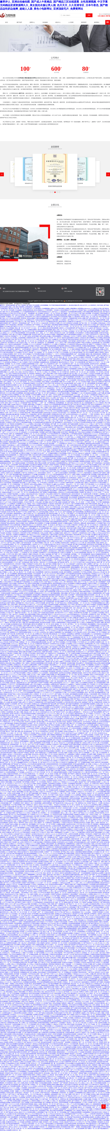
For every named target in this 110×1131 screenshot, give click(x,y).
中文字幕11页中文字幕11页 (15, 313)
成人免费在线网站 (93, 889)
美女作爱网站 (105, 746)
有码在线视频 (57, 1003)
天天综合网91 (67, 541)
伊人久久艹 (24, 1024)
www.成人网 (20, 419)
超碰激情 (35, 1008)
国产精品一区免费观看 (60, 663)
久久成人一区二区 (37, 328)
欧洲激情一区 (81, 429)
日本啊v (89, 956)
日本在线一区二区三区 (46, 772)
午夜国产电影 (72, 359)
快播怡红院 (79, 1076)
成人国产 (50, 642)
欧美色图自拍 (86, 573)
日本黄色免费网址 (36, 394)
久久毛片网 (99, 684)
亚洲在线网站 (95, 1058)
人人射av (104, 782)
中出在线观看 (9, 329)
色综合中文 (62, 743)
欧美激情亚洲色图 (10, 728)
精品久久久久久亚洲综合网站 (27, 398)
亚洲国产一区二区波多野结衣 (88, 586)
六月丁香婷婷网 (71, 412)
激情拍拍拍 (70, 582)
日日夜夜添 (35, 586)
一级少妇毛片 (62, 528)
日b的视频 (15, 962)
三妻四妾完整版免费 (12, 487)
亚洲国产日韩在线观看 (88, 437)
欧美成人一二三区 (52, 881)
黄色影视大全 (78, 726)
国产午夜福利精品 (11, 324)
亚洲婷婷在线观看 (68, 814)
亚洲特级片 (16, 637)
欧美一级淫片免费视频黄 (68, 508)
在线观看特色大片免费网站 (55, 769)
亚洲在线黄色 (69, 534)
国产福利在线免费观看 (99, 320)
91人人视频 (65, 1066)
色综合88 (86, 1089)
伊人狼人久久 (8, 450)
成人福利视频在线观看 (29, 751)
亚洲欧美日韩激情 (37, 708)
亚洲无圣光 (99, 386)
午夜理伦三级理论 (81, 336)
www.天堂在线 (24, 461)
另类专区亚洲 (105, 860)
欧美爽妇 (79, 386)
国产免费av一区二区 (74, 502)
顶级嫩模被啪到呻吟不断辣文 (100, 738)
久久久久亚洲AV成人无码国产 (12, 486)
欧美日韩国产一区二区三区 (79, 486)
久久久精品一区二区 (13, 733)
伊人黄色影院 (31, 373)
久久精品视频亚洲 (78, 975)
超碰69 (25, 909)
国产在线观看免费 (50, 591)
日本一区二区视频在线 (64, 972)
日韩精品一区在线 (90, 629)
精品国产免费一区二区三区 (27, 643)
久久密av (24, 785)
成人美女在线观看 (11, 699)
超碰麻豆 (96, 725)
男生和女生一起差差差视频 (18, 443)
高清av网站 (3, 1061)
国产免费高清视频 (14, 720)
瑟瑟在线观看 (47, 414)
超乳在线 (70, 403)
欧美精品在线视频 (9, 406)
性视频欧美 (60, 777)
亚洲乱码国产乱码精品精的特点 (84, 619)
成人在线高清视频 (17, 746)
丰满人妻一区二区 (49, 542)
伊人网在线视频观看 (71, 930)
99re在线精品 (64, 970)
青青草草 (34, 429)
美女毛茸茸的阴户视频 (65, 316)
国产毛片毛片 (19, 339)
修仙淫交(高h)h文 (64, 362)
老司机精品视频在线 (80, 842)
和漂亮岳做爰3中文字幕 (61, 1013)
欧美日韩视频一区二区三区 (31, 569)
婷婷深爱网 (16, 318)
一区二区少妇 (101, 377)
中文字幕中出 (103, 326)
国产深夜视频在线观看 (32, 622)
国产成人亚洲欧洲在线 (55, 349)
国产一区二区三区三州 (86, 891)
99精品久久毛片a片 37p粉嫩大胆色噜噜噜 (18, 884)
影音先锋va (65, 687)
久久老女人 (9, 1050)
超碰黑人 (45, 551)
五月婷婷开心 (16, 577)
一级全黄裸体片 (25, 892)
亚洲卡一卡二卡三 (14, 1037)
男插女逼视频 (91, 1016)
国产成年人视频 (20, 622)
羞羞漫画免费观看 (102, 856)
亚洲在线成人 (102, 323)
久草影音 (38, 1003)
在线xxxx (90, 516)
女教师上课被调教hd (71, 308)
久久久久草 (73, 500)
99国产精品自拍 (45, 1092)
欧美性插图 (33, 529)
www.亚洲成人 (27, 585)
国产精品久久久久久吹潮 (63, 525)
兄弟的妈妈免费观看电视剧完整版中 (52, 456)
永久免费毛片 (60, 575)
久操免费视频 (94, 866)
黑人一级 (100, 826)
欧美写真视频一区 (104, 316)
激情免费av (49, 559)
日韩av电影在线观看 (79, 959)
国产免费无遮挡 (32, 682)
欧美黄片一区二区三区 (24, 700)
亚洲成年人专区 (39, 346)
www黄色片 (104, 640)
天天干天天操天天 (41, 832)
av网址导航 (70, 726)
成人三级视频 (59, 640)
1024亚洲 (55, 715)
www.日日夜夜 (75, 606)
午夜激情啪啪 (81, 931)
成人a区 (79, 1009)
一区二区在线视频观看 (78, 355)
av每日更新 (97, 780)
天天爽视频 (99, 689)
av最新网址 (96, 359)
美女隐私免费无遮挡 (29, 481)
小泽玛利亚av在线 (48, 531)
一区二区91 (105, 772)
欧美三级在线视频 (96, 832)
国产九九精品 (81, 622)
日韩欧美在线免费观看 (76, 324)
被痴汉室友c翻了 (22, 728)
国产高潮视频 (64, 744)
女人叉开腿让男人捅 (41, 341)
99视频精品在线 (44, 362)
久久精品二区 (46, 372)
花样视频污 (55, 883)
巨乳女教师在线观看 (53, 918)
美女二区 (61, 1094)
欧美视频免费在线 (100, 692)
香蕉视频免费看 (97, 817)
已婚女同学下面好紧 (50, 840)
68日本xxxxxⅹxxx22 (60, 614)
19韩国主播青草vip (13, 1047)
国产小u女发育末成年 (49, 487)
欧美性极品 (99, 383)
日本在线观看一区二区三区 (41, 573)
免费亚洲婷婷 (63, 490)
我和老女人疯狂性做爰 (103, 521)
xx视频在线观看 (61, 824)
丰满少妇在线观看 (91, 438)
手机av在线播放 (60, 757)
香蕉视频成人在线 (49, 430)
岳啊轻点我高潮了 (91, 355)
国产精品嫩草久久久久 (95, 1096)
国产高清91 (87, 787)
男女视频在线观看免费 (60, 315)
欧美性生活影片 (81, 341)
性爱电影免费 (90, 380)
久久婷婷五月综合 (6, 601)
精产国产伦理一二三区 (80, 630)
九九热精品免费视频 (33, 559)
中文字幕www (18, 595)
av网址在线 (51, 341)
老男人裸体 (74, 518)
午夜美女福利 (89, 416)
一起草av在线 (94, 941)
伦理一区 (16, 928)
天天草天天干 (11, 684)
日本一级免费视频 (81, 995)
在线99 (85, 324)
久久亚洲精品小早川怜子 (21, 352)
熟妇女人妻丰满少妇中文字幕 (26, 331)
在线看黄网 (76, 572)
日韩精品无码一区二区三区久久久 (60, 569)
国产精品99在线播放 (94, 860)
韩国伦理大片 (63, 754)
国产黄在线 (51, 505)
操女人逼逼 (19, 847)
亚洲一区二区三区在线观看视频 (51, 811)
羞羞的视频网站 (75, 567)
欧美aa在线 (97, 663)
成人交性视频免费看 (100, 682)
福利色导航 (48, 787)
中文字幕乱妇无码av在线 (97, 407)
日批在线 (93, 856)
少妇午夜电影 (72, 341)
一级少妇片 (48, 1066)
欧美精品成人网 (90, 422)
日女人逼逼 (18, 372)
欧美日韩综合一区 (39, 1011)
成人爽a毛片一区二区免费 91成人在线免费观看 (30, 572)
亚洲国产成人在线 (72, 420)
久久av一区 (8, 915)
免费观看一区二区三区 (44, 624)
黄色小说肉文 (71, 852)
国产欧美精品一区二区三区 (47, 757)
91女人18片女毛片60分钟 (27, 998)
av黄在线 (54, 419)
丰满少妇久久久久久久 (101, 761)
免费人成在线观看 (47, 315)
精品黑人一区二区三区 (80, 521)
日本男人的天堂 (91, 747)
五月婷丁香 (47, 616)
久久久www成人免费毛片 (46, 427)
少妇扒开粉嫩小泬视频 (49, 829)
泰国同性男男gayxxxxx (58, 409)
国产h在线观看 (28, 920)
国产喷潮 (12, 622)
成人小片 (103, 469)
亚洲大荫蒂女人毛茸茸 (92, 429)
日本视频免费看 (41, 640)
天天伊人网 (91, 321)
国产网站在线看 (94, 599)
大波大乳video (56, 1042)
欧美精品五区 (53, 551)
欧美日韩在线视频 (16, 866)
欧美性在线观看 (29, 593)
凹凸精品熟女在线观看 (90, 393)
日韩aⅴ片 (42, 791)
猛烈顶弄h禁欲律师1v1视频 (9, 752)
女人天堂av (30, 964)
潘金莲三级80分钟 (69, 407)
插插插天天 (26, 821)
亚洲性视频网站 (71, 386)
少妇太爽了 (4, 621)
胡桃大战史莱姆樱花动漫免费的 (68, 450)
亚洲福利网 (60, 346)
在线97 (15, 447)
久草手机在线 (32, 974)
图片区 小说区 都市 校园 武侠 (57, 365)
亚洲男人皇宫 (54, 876)
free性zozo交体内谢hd (41, 637)
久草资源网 (16, 840)
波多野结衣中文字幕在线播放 (98, 482)
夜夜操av (67, 346)
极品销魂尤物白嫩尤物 (12, 414)
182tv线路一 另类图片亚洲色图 (94, 912)
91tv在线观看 (17, 782)
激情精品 (50, 510)
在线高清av (79, 564)
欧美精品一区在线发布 (12, 533)
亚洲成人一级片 (69, 416)
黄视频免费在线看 (14, 442)
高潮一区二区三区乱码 (61, 1088)
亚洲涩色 (85, 516)
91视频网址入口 (86, 728)
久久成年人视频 (70, 596)
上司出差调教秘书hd (8, 497)
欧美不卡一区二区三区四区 (52, 518)
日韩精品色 (98, 707)
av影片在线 (68, 425)
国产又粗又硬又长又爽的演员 (79, 404)
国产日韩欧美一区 (77, 1101)
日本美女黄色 (20, 721)
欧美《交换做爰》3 (17, 378)
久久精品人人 (55, 598)
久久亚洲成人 (63, 320)
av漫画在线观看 (56, 826)
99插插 (63, 461)
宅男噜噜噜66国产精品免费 (48, 704)
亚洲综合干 (5, 847)
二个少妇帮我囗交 (24, 552)
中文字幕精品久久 (77, 865)
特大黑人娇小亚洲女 (42, 746)
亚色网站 (43, 813)
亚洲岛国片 (3, 503)
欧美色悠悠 (28, 316)
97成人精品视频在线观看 (33, 599)
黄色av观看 (71, 816)
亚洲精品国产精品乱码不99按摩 (98, 661)
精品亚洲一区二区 (66, 451)
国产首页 (21, 645)
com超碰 (81, 357)
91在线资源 (64, 516)
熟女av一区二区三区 (72, 1081)
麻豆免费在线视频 (30, 614)
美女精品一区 (101, 450)
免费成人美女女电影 (35, 424)
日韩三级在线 (23, 1058)
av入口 (48, 1065)
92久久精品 (71, 604)
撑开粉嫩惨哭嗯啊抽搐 (26, 787)
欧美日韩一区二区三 (44, 529)
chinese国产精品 (42, 604)
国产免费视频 (63, 359)
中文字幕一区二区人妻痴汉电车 (9, 635)
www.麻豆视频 (29, 346)
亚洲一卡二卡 (67, 349)
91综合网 (5, 676)
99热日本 (47, 406)
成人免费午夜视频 (41, 360)
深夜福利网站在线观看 (20, 1013)
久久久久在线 (6, 1000)
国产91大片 (96, 759)
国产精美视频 (88, 489)
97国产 (42, 1047)
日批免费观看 (81, 443)
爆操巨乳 (33, 705)
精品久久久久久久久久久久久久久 (46, 645)
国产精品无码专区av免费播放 (10, 394)
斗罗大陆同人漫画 (66, 811)
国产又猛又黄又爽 (58, 739)
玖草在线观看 (83, 447)
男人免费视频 (41, 547)
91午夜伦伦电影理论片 (71, 438)
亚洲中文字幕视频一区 (67, 552)
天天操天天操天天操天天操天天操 (50, 471)
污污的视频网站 (22, 1071)
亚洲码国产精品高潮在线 (8, 523)
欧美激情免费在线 (101, 451)
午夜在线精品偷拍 (66, 396)
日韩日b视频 (86, 311)
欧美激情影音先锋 (16, 624)
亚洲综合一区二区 (62, 625)
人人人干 (85, 321)
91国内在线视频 (71, 622)
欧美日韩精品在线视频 (37, 852)
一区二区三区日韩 (104, 318)
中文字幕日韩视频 (71, 642)
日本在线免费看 (30, 333)
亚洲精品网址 (65, 433)
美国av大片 (54, 308)
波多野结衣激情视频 (6, 351)
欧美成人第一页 (76, 661)
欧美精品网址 (37, 595)
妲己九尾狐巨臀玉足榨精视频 (47, 1032)
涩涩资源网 (39, 435)
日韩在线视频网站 (79, 669)
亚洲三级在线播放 (24, 464)
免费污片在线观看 (43, 665)
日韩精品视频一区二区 (68, 1031)
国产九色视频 (60, 417)
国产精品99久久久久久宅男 (32, 1042)
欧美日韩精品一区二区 (93, 933)
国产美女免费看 (57, 787)
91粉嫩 (77, 718)
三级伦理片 (74, 533)
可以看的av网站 (99, 899)
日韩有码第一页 (89, 357)
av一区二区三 (52, 746)
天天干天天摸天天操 (79, 562)
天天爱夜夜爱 (92, 521)
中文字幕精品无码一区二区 (8, 721)
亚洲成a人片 (15, 362)
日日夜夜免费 (28, 969)
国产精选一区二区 (63, 967)
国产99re (15, 422)
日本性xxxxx (75, 679)
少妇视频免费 (100, 551)
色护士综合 (84, 567)
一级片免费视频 (18, 873)
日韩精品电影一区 (18, 484)
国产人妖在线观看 (77, 1003)
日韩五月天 (99, 321)
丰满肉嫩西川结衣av (22, 762)
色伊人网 (26, 746)
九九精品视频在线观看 (8, 839)
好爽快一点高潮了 (17, 569)
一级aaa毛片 (69, 484)
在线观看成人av (85, 715)
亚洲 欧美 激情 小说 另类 (13, 715)
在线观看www (63, 443)
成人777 (69, 637)
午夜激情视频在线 (84, 941)
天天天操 (17, 321)
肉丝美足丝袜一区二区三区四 (16, 1068)
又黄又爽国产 (70, 513)
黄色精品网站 (97, 1000)
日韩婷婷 (81, 777)
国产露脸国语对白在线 (37, 516)
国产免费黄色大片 (62, 684)
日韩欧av (47, 608)
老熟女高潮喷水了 (94, 487)
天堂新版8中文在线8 (50, 458)
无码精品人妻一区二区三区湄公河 (88, 525)
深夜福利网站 (17, 739)
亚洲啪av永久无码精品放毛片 (11, 407)
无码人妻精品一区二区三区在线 (38, 866)
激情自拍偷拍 (102, 442)
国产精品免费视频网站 (30, 853)
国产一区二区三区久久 (34, 323)
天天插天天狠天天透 (21, 808)
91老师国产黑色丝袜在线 (79, 972)
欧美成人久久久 (84, 424)
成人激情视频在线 (60, 843)
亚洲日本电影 (39, 606)
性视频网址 (86, 635)
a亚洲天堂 (94, 381)
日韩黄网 (60, 547)
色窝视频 (81, 490)
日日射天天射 (100, 837)
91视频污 (87, 845)
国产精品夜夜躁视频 (51, 346)
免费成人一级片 (21, 640)
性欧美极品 (52, 417)
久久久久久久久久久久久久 (45, 817)
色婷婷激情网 (90, 899)
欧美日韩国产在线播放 (42, 905)
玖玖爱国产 (13, 458)
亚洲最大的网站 (62, 920)
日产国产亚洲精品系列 (50, 546)
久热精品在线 (33, 510)
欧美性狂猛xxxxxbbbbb (50, 412)
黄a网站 (63, 770)
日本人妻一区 (103, 852)
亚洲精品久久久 (17, 585)
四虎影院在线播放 (69, 440)
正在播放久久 (12, 843)
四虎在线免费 (42, 734)
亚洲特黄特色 (68, 691)
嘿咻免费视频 (4, 360)
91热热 (23, 715)
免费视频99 (25, 621)
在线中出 (91, 761)
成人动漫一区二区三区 (14, 468)
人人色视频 (77, 437)
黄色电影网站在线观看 (25, 1008)
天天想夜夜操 (9, 1083)
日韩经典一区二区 (50, 759)
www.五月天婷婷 (69, 861)
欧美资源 (31, 678)
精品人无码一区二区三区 (60, 329)
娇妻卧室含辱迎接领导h (27, 970)
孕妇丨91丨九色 (66, 518)
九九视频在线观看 (52, 752)
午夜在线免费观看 (82, 957)
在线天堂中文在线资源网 (61, 499)
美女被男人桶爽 (99, 622)
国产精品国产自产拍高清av (57, 476)
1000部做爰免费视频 (93, 310)
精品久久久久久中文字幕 (84, 1000)
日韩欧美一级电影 (81, 840)
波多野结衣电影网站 (74, 315)
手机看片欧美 (66, 500)
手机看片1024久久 (89, 596)
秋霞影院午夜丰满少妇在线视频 (53, 445)
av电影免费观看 (70, 1032)
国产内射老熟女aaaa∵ (68, 700)
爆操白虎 (106, 486)
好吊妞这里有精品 (65, 510)
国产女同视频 (63, 774)
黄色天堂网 (70, 1024)
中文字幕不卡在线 (53, 795)
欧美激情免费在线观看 (95, 892)
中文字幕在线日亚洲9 (81, 513)
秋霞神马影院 (86, 640)
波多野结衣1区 (101, 513)
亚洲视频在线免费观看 (30, 982)
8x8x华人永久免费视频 (79, 388)
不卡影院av (86, 590)
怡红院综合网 (95, 966)
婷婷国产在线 (33, 461)
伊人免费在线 (61, 469)
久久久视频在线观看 (62, 497)
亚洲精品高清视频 (79, 460)
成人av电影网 (22, 580)
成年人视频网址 (27, 661)
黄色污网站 (48, 715)
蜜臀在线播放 (44, 349)
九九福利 (24, 897)
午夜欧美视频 (77, 466)
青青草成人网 (43, 1052)
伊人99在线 (62, 406)
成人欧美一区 (66, 979)
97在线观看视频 (66, 355)
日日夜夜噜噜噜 (58, 951)
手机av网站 (9, 871)
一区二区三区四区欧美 (97, 390)
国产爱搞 (15, 347)
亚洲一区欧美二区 (91, 409)
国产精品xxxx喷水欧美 (60, 817)
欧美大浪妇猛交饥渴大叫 (29, 377)
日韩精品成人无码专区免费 (82, 1018)
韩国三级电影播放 (11, 845)
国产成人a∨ (12, 814)
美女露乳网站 (105, 577)
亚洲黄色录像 (89, 643)
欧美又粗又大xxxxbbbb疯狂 (55, 718)
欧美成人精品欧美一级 (21, 736)
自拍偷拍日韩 (57, 1005)
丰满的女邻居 (13, 730)
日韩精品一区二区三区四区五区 (60, 372)
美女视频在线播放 (5, 995)
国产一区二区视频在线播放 (29, 329)
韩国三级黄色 (37, 456)
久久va (24, 370)
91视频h (97, 870)
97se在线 (58, 430)
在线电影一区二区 (42, 352)
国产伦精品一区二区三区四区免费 (37, 479)
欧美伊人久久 (64, 399)
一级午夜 (28, 635)
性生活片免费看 (78, 1089)
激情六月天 (4, 998)
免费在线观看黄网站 (70, 390)
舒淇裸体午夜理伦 (69, 718)
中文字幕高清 (86, 886)
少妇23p (32, 499)
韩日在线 (100, 336)
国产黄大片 (38, 970)
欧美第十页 (98, 616)
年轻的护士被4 (61, 939)
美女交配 (49, 658)
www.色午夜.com (83, 993)
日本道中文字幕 (62, 834)
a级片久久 (48, 500)
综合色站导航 (62, 412)
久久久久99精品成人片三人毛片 (23, 456)
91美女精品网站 (85, 634)
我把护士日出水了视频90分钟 (78, 796)
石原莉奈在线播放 (72, 490)
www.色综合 (74, 357)
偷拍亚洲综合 (63, 321)
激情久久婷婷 (104, 396)
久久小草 (37, 1091)
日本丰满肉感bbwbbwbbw (78, 1016)
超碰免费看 (78, 886)
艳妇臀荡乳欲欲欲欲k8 (91, 512)
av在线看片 (79, 1068)
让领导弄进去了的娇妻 (18, 863)
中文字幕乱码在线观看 (25, 627)
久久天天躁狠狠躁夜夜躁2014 (28, 311)
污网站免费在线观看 (37, 412)
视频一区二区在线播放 (102, 809)
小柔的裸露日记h (45, 747)
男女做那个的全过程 (25, 429)
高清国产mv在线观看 (11, 704)
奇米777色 (14, 547)
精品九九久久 (60, 705)
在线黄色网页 (26, 617)
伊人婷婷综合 (89, 975)
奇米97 (73, 979)
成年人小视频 (14, 429)
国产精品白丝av (62, 603)
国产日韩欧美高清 (35, 367)
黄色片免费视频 (13, 567)
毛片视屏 (84, 987)
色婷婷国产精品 (43, 725)
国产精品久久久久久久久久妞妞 (12, 674)
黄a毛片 (82, 1086)
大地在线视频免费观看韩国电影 (34, 401)
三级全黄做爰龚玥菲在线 (55, 368)
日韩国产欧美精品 (54, 464)
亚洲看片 (14, 438)
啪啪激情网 (32, 526)
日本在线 (15, 896)
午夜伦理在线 (56, 507)
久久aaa (84, 666)
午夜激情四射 (97, 647)
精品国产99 (5, 396)
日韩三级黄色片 (37, 765)
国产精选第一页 (102, 347)
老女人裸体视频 (90, 351)
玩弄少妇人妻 (63, 435)
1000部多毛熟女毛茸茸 (74, 697)
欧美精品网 (26, 562)
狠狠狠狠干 (85, 702)
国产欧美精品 (51, 463)
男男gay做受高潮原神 (56, 682)
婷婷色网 (45, 580)
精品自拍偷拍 (10, 321)
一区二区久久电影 (86, 367)
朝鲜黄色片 (38, 373)
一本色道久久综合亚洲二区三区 (62, 804)
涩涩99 (36, 806)
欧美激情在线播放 (28, 801)
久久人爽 (23, 321)
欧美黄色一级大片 (99, 414)
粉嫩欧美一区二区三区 (34, 879)
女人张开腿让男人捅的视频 (13, 505)
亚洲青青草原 (103, 1048)
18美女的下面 (78, 539)
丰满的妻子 (95, 494)
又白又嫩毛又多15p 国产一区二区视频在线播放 (44, 453)
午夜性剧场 (97, 746)
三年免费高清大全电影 (99, 477)
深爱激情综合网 (31, 337)
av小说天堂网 (86, 534)
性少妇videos (95, 778)
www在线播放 (46, 684)
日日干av (39, 824)
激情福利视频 (89, 490)
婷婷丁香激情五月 (28, 804)
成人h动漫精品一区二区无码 (95, 372)
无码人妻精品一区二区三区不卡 (36, 321)
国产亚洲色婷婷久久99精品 (28, 476)
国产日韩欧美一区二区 (87, 598)
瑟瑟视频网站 (48, 606)
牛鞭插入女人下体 (24, 894)
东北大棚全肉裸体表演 (6, 386)
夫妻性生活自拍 (4, 647)
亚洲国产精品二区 (33, 512)
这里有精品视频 (43, 512)
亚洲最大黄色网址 (92, 420)
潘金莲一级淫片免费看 (12, 892)
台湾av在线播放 (4, 718)
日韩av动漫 (10, 806)
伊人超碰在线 (87, 453)
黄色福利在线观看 (45, 622)
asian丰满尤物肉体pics (73, 614)
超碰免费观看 (22, 795)
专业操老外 (41, 494)
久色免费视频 (9, 712)
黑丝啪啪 (44, 700)
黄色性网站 (42, 629)
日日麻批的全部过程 (52, 321)
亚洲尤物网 (72, 747)
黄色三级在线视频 (6, 377)
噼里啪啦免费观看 (23, 347)
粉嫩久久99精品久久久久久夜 (78, 881)
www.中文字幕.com (87, 951)
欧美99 (79, 671)
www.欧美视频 (51, 990)
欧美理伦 (94, 638)
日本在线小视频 (62, 752)
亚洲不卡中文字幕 (99, 399)
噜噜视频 (71, 432)
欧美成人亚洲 (20, 346)
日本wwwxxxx (14, 930)
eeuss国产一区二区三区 (95, 848)
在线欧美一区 (40, 609)
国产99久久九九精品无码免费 (12, 883)
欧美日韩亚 (64, 432)
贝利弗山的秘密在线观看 (67, 845)
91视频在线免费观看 (81, 583)
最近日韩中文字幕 (58, 440)
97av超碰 (86, 904)
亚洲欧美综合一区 (33, 774)
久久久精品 (8, 435)
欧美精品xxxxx (17, 1005)
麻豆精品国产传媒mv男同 (18, 702)
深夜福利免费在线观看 (29, 707)
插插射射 (102, 957)
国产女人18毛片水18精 (64, 860)
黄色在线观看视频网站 (24, 458)
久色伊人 (76, 966)
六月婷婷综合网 (89, 686)
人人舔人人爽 (105, 713)
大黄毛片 (29, 902)
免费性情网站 (9, 900)
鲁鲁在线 (90, 447)
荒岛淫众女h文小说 (85, 339)
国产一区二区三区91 (92, 733)
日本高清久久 (50, 791)
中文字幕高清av (104, 938)
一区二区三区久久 (71, 429)
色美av (7, 420)
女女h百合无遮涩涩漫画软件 (70, 720)
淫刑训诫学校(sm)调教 (60, 816)
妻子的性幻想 (41, 398)
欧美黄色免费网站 (96, 617)
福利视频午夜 (20, 603)
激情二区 (87, 549)
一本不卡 (57, 354)
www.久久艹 (66, 682)
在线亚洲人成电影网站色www (18, 682)
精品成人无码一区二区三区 (32, 712)
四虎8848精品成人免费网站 (9, 557)
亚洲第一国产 (69, 1070)
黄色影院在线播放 (78, 770)
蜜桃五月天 (83, 718)
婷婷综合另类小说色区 (93, 962)
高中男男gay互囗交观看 (94, 1063)
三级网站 (94, 453)
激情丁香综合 (85, 874)
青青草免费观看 (70, 549)
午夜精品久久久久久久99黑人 (81, 974)
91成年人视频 (81, 351)
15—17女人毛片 (53, 926)
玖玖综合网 (31, 764)
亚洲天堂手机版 (104, 333)
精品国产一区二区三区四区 (32, 1092)
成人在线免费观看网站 (51, 1057)
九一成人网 (103, 889)
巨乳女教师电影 (41, 769)
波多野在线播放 (104, 725)
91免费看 (26, 344)
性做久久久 (41, 1066)
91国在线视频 (72, 1048)
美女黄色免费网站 (11, 795)
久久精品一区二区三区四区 (32, 868)
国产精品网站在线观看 (68, 531)
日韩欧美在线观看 (21, 521)
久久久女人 (59, 1047)
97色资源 (82, 422)
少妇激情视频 (22, 337)
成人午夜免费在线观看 (14, 1086)
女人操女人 (59, 351)
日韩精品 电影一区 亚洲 (20, 653)
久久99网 (96, 951)
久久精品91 (31, 905)
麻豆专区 (103, 334)
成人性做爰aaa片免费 (43, 676)
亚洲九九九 (70, 453)
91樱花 (39, 619)
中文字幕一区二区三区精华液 (8, 411)
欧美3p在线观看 (65, 495)
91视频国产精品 (70, 878)
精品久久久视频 (37, 987)
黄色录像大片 (105, 359)
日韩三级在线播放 (7, 341)
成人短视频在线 (86, 738)
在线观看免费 (96, 342)
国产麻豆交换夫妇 (69, 710)
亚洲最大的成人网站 (44, 585)
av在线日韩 (14, 1058)
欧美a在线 (99, 311)
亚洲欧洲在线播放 (100, 539)
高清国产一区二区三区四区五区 (37, 723)
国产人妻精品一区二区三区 (11, 381)
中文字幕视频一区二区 (87, 455)
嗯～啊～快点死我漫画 (58, 1063)
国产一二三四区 (72, 920)
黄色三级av (50, 832)
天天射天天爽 (28, 502)
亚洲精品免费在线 (76, 346)
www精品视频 (84, 861)
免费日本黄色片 (79, 707)
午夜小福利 (70, 827)
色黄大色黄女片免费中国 (61, 373)
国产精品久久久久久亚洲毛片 (101, 751)
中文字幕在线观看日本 (54, 433)
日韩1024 (15, 689)
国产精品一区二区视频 (80, 658)
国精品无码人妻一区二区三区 (27, 966)
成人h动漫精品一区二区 (68, 627)
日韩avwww (67, 803)
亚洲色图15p (88, 708)
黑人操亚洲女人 (75, 556)
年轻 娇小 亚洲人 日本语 (50, 394)
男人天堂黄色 (30, 315)
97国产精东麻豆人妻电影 (85, 717)
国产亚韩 (24, 542)
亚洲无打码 (57, 494)
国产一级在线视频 (79, 354)
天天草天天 (35, 471)
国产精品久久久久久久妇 (76, 463)
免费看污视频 (105, 787)
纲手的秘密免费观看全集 (37, 996)
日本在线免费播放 (90, 375)
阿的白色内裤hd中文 (24, 852)
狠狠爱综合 (49, 629)
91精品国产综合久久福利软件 (22, 834)
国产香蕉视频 (97, 1011)
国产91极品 (79, 817)
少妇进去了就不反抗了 (93, 699)
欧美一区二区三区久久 (24, 730)
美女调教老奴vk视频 (68, 699)
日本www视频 (69, 1063)
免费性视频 (71, 896)
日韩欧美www (89, 983)
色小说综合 (69, 461)
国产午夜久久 (13, 1094)
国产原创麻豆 (41, 1065)
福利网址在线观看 (43, 861)
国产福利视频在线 (16, 666)
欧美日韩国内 (41, 922)
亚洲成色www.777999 (72, 464)
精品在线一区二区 (82, 608)
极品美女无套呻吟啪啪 (82, 407)
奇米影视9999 (78, 612)
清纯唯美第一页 (42, 342)
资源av (41, 855)
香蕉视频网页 (13, 967)
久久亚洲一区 (99, 736)
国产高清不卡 (67, 503)
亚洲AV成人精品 (97, 887)
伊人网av (96, 717)
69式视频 (16, 582)
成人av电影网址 (15, 367)
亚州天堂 (49, 946)
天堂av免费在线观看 (36, 425)
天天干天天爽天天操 (77, 442)
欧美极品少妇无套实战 (60, 638)
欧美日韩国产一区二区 (80, 650)
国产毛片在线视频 (29, 858)
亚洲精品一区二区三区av (40, 900)
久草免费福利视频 (21, 964)
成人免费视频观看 (18, 433)
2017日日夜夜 (57, 899)
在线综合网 (45, 323)
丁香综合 (12, 847)
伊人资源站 (40, 591)
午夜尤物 (6, 458)
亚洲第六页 (88, 656)
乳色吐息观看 (47, 801)
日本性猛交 (70, 347)
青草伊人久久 (72, 443)
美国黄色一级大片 (60, 751)
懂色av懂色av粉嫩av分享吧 (100, 349)
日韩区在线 (95, 783)
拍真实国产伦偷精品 (94, 666)
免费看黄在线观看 (78, 708)
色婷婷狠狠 (54, 585)
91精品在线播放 (76, 653)
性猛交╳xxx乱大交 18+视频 (26, 1081)
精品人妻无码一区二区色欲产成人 (33, 837)
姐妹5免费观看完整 (64, 848)
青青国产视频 (83, 1073)
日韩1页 (77, 853)
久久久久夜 (35, 632)
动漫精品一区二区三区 (88, 952)
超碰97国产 (79, 843)
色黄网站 (94, 339)
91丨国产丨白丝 (49, 995)
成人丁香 (74, 803)
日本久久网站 (92, 533)
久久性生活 (97, 713)
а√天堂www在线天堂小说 (11, 526)
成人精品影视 (54, 406)
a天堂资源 (25, 638)
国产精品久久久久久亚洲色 (86, 813)
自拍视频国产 (102, 582)
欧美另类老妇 (34, 725)
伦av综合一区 (101, 935)
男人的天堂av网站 (67, 448)
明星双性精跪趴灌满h (25, 632)
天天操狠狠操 (78, 964)
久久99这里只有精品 (33, 728)
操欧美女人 (47, 896)
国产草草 (48, 331)
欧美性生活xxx (102, 733)
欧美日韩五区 (103, 765)
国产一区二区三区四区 (13, 788)
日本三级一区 (47, 736)
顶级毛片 (17, 349)
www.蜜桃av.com (5, 333)
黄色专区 (43, 562)
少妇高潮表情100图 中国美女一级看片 (54, 987)
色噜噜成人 (65, 1005)
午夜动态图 (44, 367)
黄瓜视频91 (82, 611)
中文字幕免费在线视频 (38, 354)
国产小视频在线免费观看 (81, 884)
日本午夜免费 (56, 1055)
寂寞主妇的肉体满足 (22, 391)
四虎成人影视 (87, 743)
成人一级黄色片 (17, 435)
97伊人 (37, 364)
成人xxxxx (35, 507)
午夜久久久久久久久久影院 (32, 339)
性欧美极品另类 (37, 551)
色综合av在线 (67, 547)
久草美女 (103, 344)
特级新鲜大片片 (58, 1039)
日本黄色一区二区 (49, 1047)
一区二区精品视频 (54, 666)
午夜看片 (14, 539)
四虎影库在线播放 (17, 502)
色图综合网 (30, 988)
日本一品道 (17, 341)
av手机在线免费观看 (97, 549)
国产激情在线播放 (42, 347)
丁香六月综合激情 (64, 715)
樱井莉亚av (81, 499)
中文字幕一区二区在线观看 (66, 539)
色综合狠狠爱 (44, 788)
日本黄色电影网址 (93, 1073)
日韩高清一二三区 (33, 1013)
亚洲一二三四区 (85, 502)
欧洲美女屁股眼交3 (48, 455)
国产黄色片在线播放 (90, 604)
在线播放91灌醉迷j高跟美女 (97, 360)
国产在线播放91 (51, 393)
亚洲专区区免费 (57, 814)
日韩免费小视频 (47, 556)
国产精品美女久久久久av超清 (84, 328)
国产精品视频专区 (57, 422)
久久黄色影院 (76, 316)
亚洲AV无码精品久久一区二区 (72, 731)
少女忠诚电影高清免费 (25, 531)
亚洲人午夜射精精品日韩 (40, 355)
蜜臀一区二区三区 (69, 619)
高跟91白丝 (9, 473)
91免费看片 (84, 606)
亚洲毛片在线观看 (56, 979)
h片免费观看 (71, 515)
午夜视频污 (42, 432)
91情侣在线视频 (18, 586)
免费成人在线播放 (54, 318)
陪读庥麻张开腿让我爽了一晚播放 (83, 961)
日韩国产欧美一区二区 (74, 516)
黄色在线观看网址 (94, 601)
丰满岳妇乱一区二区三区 (88, 749)
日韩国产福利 (81, 528)
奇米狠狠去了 (49, 354)
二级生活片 (48, 507)
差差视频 (32, 746)
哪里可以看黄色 (28, 1011)
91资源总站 (83, 337)
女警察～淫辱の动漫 (90, 819)
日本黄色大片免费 (54, 323)
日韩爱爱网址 (99, 380)
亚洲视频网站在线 (40, 1081)
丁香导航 (70, 521)
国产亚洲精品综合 (102, 510)
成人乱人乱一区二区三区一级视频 (94, 419)
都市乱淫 (34, 624)
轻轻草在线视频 (30, 871)
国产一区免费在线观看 (88, 370)
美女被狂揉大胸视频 (93, 388)
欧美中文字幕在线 (76, 570)
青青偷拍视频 (58, 738)
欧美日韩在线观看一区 (77, 681)
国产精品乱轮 (98, 328)
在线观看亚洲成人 (40, 1058)
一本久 (42, 357)
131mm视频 (76, 448)
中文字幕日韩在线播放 (36, 1079)
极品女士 (67, 1044)
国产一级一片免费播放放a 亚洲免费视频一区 (54, 403)
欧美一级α (42, 564)
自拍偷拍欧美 (59, 370)
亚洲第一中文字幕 (96, 502)
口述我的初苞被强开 (42, 503)
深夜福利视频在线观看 (90, 435)
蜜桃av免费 (22, 651)
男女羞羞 (20, 608)
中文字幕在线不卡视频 (40, 660)
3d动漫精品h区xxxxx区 (47, 993)
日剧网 (3, 712)
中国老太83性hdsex (67, 822)
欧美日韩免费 (28, 490)
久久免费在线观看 (95, 671)
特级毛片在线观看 (88, 1003)
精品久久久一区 (99, 416)
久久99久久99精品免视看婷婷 (97, 917)
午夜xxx (11, 1065)
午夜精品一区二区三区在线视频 (45, 481)
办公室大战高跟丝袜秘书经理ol (54, 557)
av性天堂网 (90, 725)
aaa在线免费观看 (62, 891)
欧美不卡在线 (42, 461)
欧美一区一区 (79, 710)
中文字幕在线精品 (25, 832)
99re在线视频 (10, 328)
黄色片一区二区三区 (19, 829)
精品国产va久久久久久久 (35, 1037)
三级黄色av (18, 616)
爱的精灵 (73, 686)
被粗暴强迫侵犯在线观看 (93, 443)
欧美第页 (15, 531)
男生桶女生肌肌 (61, 721)
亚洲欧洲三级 (30, 437)
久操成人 (23, 959)
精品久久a (21, 650)
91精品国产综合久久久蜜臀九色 (9, 861)
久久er (35, 948)
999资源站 (95, 679)
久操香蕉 (26, 961)
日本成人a (42, 559)
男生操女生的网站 (29, 1003)
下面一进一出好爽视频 (101, 385)
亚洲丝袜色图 (44, 596)
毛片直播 (95, 1044)
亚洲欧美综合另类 (28, 660)
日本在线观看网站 (63, 546)
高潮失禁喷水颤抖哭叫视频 (35, 477)
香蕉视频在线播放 (37, 601)
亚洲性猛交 (3, 603)
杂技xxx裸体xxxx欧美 (72, 900)
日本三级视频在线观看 (53, 821)
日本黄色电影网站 (52, 972)
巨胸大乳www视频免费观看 (44, 1021)
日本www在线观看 (35, 381)
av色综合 (45, 464)
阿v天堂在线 (19, 868)
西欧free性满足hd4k (56, 333)
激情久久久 (58, 936)
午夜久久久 (19, 697)
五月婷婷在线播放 (48, 638)
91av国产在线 (6, 905)
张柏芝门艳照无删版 (6, 687)
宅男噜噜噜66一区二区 (64, 653)
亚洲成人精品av (47, 699)
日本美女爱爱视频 (67, 966)
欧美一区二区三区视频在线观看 (89, 565)
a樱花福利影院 (27, 359)
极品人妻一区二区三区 (50, 635)
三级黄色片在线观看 (81, 684)
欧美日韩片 (74, 487)
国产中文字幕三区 (72, 1050)
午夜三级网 (68, 1094)
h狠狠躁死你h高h (66, 494)
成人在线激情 (33, 1076)
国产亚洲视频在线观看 (94, 782)
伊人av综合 (84, 1096)
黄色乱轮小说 (81, 801)
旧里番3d (28, 549)
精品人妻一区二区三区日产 (23, 328)
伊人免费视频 (104, 668)
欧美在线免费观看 (26, 669)
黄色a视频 (89, 1006)
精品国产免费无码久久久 (93, 577)
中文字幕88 (18, 334)
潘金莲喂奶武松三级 (32, 757)
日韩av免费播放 (37, 380)
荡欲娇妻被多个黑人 (78, 912)
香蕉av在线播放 (86, 342)
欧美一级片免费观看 (69, 333)
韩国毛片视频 (38, 829)
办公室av (76, 422)
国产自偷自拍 (68, 388)
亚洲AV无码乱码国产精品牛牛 (41, 359)
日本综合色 (59, 619)
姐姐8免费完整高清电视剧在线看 (29, 1031)
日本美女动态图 (72, 1027)
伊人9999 (91, 746)
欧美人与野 (63, 342)
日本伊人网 (84, 917)
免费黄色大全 (14, 632)
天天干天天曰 (17, 638)
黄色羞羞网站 (99, 630)
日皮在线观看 (27, 790)
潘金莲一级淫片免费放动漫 (38, 752)
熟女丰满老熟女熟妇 (104, 499)
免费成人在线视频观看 (70, 368)
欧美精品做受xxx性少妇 (100, 1050)
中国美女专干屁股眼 (46, 756)
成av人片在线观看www (72, 586)
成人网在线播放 (8, 992)
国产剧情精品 (46, 424)
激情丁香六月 (102, 476)
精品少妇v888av (61, 401)
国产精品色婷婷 (56, 331)
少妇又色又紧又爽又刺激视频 (74, 469)
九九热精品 (63, 471)
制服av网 (34, 585)
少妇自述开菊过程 (91, 562)
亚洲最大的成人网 (27, 611)
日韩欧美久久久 (77, 647)
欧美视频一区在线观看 (92, 313)
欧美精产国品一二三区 (34, 980)
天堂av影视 (49, 494)
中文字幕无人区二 (31, 604)
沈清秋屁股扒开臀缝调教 (62, 996)
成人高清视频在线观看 (50, 477)
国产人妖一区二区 (17, 538)
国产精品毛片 (52, 367)
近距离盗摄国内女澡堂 (69, 1060)
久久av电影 (10, 372)
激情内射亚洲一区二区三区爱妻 (84, 713)
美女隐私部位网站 (18, 551)
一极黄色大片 (42, 468)
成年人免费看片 (88, 564)
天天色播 (95, 852)
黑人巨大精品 (18, 790)
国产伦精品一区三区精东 (62, 694)
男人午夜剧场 (89, 1086)
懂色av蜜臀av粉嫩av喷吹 (69, 957)
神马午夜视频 (8, 347)
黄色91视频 (83, 593)
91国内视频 (91, 456)
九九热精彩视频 (53, 580)
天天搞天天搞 (64, 1011)
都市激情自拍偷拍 (16, 660)
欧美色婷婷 (5, 713)
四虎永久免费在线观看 (83, 1047)
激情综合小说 (82, 803)
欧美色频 (46, 1073)
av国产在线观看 (99, 357)
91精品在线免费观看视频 (42, 320)
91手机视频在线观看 (50, 567)
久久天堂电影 (77, 668)
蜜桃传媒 (105, 629)
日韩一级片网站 (81, 747)
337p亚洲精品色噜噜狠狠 (46, 936)
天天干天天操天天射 (60, 526)
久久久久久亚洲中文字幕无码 (40, 800)
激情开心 (62, 328)
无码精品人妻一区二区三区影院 (63, 466)
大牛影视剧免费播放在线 (97, 603)
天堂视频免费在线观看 (65, 689)
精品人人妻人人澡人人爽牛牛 (90, 668)
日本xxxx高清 (19, 809)
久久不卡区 (35, 772)
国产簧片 (10, 790)
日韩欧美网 (78, 946)
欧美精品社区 (43, 860)
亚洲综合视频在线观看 (92, 333)
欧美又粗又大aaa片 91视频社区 (49, 339)
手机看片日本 (99, 777)
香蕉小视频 (51, 904)
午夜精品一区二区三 (93, 948)
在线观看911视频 (72, 751)
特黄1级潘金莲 (53, 634)
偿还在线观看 (42, 972)
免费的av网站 (10, 479)
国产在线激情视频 (65, 983)
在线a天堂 (27, 759)
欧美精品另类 (23, 962)
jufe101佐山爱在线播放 (85, 507)
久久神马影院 (37, 308)
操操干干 (24, 505)
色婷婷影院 (21, 583)
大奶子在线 (85, 378)
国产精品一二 (36, 403)
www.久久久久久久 (32, 629)
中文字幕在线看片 (94, 546)
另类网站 (94, 481)
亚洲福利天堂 (6, 437)
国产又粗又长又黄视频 (18, 315)
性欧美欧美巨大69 (65, 850)
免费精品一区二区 (24, 642)
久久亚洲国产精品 (101, 523)
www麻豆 (7, 866)
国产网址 (70, 624)
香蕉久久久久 (72, 1068)
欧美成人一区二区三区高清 (52, 313)
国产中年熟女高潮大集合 (71, 1086)
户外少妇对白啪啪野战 (15, 954)
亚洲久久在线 (28, 987)
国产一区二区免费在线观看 (25, 448)
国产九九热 (53, 777)
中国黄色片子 (64, 1055)
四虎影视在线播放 (44, 1044)
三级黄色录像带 (34, 710)
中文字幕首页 (49, 922)
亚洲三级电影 (46, 381)
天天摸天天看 (8, 899)
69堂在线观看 (13, 556)
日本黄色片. (57, 775)
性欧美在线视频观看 (10, 455)
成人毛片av (33, 347)
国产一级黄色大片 (23, 578)
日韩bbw (29, 673)
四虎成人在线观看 (42, 783)
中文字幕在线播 (51, 625)
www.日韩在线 (97, 489)
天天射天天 (100, 819)
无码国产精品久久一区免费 (19, 404)
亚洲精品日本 (30, 320)
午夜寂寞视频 (52, 469)
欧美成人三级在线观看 (90, 694)
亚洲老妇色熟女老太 (99, 905)
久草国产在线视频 (89, 1068)
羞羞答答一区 (48, 814)
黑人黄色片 (25, 665)
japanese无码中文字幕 (6, 549)
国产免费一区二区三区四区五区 (77, 458)
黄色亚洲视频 (15, 311)
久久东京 (8, 938)
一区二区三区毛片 (53, 679)
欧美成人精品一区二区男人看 (89, 316)
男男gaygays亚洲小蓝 (82, 344)
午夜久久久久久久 (73, 329)
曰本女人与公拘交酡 (11, 337)
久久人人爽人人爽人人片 (75, 625)
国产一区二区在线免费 (31, 1039)
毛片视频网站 (90, 665)
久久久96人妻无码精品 (53, 461)
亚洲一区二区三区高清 (31, 438)
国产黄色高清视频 (54, 347)
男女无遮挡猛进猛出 (38, 835)
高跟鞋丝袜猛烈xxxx (27, 525)
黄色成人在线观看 (69, 577)
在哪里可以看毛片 (31, 959)
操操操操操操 (21, 420)
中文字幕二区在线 (90, 451)
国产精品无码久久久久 (14, 546)
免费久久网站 (74, 655)
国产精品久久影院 (20, 902)
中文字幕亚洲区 (42, 948)
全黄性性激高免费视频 (93, 883)
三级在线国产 (40, 928)
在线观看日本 (93, 614)
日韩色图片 (55, 848)
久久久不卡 (78, 585)
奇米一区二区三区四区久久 (13, 529)
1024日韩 (92, 505)
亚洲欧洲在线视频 (71, 915)
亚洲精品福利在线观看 (34, 505)
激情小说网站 (76, 474)
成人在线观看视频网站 (84, 580)
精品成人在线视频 (64, 795)
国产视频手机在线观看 (24, 780)
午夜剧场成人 (67, 336)
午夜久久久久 (105, 678)
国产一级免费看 (66, 1042)
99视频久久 (49, 1024)
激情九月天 (67, 533)
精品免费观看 (92, 383)
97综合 (79, 476)
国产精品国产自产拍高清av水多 (78, 944)
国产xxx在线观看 (69, 1039)
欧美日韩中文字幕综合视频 (75, 830)
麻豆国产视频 (20, 575)
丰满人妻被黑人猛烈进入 (44, 943)
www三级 (39, 497)
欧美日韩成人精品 (87, 939)
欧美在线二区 (102, 420)
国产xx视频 (70, 1014)
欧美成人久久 (38, 689)
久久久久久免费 (24, 425)
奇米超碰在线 (34, 961)
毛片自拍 (19, 835)
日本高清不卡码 (37, 798)
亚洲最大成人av (92, 336)
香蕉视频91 (5, 443)
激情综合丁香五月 (83, 425)
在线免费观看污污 (27, 460)
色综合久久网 (43, 1039)
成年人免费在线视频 (26, 948)
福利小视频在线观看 (8, 427)
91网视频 (14, 331)
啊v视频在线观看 (55, 508)
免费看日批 (74, 520)
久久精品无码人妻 (24, 886)
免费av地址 (61, 551)
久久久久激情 (48, 804)
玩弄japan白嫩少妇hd (88, 616)
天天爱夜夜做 (71, 406)
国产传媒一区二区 (40, 393)
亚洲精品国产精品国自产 (42, 643)
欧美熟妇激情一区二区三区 (48, 520)
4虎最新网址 (66, 520)
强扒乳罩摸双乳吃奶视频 (45, 329)
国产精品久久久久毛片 (93, 362)
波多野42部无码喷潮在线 (43, 565)
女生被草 (81, 1050)
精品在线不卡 (31, 370)
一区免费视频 (59, 928)
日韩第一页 (46, 525)
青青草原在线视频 (75, 798)
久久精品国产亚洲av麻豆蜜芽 (65, 630)
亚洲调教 (18, 503)
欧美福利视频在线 (67, 460)
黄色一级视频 (39, 437)
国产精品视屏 (54, 647)
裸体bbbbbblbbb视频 (29, 691)
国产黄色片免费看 (87, 445)
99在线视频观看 (27, 595)
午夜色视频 (101, 827)
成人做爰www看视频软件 (73, 712)
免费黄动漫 (54, 856)
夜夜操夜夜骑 (97, 354)
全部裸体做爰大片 (7, 1013)
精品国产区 (57, 396)
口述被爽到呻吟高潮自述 (71, 621)
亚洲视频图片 (99, 705)
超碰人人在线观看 (21, 1088)
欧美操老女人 (26, 520)
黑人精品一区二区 (30, 887)
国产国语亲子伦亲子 (81, 700)
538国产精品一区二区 (40, 577)
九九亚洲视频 (59, 538)
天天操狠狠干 (71, 505)
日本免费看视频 (93, 979)
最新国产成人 (76, 430)
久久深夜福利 (63, 1027)
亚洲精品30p (82, 438)
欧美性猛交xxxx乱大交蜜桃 (65, 842)
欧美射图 (46, 708)
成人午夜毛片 (54, 528)
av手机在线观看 (48, 739)
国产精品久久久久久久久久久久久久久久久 (23, 326)
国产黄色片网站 (41, 526)
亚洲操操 (62, 464)
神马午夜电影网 (94, 466)
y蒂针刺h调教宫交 (58, 858)
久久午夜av (30, 368)
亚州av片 (58, 990)
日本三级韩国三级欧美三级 (23, 406)
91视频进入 (60, 407)
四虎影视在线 (8, 383)
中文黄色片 (49, 396)
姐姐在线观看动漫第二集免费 (41, 661)
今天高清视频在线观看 (63, 567)
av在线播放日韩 (89, 627)
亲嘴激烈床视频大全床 (43, 541)
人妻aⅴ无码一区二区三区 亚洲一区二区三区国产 (96, 731)
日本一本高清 (8, 793)
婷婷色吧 (8, 663)
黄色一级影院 (41, 396)
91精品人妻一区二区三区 (102, 627)
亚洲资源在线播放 (38, 616)
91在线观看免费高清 (46, 583)
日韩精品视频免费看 (47, 460)
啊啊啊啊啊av (32, 874)
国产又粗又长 (69, 481)
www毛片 (77, 598)
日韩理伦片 (26, 378)
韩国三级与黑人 (34, 562)
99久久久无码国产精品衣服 (89, 377)
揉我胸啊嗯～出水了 (53, 342)
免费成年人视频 (27, 554)
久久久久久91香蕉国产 (36, 344)
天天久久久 (14, 643)
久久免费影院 (11, 503)
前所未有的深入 (68, 422)
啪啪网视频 (106, 502)
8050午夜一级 (55, 565)
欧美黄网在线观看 (24, 499)
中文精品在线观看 (92, 1060)
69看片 (42, 830)
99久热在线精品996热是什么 (17, 320)
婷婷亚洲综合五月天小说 (64, 367)
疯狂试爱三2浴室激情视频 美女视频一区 (82, 529)
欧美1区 (52, 525)
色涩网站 (57, 542)
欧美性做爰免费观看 (79, 764)
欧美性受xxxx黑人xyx (66, 447)
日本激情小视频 (74, 411)
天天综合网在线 (36, 695)
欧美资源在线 (51, 889)
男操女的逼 (73, 546)
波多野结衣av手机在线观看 (58, 650)
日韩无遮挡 (61, 308)
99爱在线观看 (61, 429)
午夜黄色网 (106, 619)
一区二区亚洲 (58, 560)
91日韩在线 (66, 702)
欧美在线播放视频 (37, 848)
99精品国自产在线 (7, 588)
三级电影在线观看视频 (73, 365)
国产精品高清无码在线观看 (20, 671)
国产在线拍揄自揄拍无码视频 (14, 375)
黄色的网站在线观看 (24, 495)
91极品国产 (72, 564)
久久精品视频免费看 (11, 878)
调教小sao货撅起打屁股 (56, 533)
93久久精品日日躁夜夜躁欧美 (41, 316)
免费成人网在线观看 (25, 351)
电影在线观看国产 (53, 977)
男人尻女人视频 (30, 917)
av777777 (51, 466)
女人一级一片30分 (19, 695)
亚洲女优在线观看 (63, 419)
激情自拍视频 (71, 651)
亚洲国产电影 (46, 695)
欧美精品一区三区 (74, 331)
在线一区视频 (18, 821)
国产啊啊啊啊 (60, 889)
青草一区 (10, 830)
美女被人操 (104, 572)
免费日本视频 (100, 871)
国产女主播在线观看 (24, 761)
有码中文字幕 (87, 673)
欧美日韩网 (19, 471)
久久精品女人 (91, 767)
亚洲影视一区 (92, 700)
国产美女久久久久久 (17, 390)
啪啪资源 (53, 497)
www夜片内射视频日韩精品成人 (92, 775)
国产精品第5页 (75, 938)
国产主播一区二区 (69, 1075)
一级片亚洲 (90, 972)
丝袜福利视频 (5, 803)
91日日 (73, 336)
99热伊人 (53, 907)
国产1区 (41, 518)
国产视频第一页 (65, 313)
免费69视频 (38, 580)
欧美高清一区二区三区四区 (29, 468)
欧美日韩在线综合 (71, 409)
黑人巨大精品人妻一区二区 (62, 357)
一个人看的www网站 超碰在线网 (68, 660)
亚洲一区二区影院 (102, 461)
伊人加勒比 (36, 865)
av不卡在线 (9, 318)
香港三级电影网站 (57, 839)
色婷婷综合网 (87, 494)
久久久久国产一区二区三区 (69, 326)
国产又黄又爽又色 (102, 355)
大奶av (13, 964)
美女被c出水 (99, 398)
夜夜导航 (74, 648)
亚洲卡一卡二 (51, 473)
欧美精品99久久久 (81, 651)
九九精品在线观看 (52, 468)
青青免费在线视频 (85, 966)
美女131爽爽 (95, 938)
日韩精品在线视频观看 (60, 629)
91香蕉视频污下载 (74, 907)
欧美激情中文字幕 (13, 342)
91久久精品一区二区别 (89, 1001)
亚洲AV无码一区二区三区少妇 (47, 886)
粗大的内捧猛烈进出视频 (40, 386)
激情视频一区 (96, 520)
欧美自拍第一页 (76, 479)
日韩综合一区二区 (92, 793)
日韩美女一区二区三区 (60, 651)
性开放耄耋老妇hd (97, 432)
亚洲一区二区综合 (67, 956)
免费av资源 (24, 1083)
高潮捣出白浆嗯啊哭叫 (19, 534)
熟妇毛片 (15, 351)
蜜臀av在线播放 (27, 907)
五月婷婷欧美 (8, 816)
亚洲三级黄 (7, 539)
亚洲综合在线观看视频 (37, 663)
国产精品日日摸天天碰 (24, 556)
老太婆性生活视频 (50, 334)
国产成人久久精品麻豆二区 (66, 695)
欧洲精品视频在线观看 (71, 739)
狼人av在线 (74, 678)
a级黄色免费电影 (31, 619)
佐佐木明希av (74, 507)
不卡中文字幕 (48, 411)
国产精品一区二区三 (37, 406)
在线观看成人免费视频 (73, 634)
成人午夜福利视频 (36, 803)
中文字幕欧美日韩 (89, 471)
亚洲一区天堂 (18, 354)
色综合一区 (88, 783)
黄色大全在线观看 (77, 811)
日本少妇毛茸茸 (19, 399)
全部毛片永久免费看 (67, 666)
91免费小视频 (6, 404)
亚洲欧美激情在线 (28, 310)
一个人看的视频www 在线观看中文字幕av (75, 456)
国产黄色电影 (88, 757)
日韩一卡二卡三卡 (96, 715)
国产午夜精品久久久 (10, 705)
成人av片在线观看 (44, 894)
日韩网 (99, 381)
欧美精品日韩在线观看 (94, 411)
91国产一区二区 (92, 547)
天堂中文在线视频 (34, 362)
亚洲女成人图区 (86, 1065)
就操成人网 (7, 1058)
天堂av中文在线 (29, 603)
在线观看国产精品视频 (11, 510)
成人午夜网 (73, 599)
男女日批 (81, 1088)
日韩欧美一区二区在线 (29, 435)
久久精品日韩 (100, 471)
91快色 (15, 876)
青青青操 (51, 964)
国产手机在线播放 (65, 565)
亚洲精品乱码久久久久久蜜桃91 (47, 429)
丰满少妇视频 (13, 583)
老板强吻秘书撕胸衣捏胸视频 (60, 324)
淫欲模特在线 (93, 990)
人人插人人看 (11, 572)
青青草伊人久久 (19, 1065)
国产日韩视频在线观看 (78, 503)
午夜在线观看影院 (88, 539)
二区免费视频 (30, 938)
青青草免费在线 (8, 821)
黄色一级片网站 (102, 614)
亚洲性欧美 (18, 796)
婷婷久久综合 (36, 1061)
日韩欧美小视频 (96, 580)
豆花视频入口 (39, 404)
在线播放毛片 (43, 552)
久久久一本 (41, 853)
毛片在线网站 (98, 686)
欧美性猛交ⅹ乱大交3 (65, 479)
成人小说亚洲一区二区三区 (19, 743)
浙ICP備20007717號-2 (57, 301)
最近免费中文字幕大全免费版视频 (58, 1006)
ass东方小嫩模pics (33, 889)
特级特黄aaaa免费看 (17, 593)
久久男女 (22, 1091)
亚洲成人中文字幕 (53, 352)
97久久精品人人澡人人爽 (22, 497)
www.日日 (23, 692)
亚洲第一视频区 (15, 1091)
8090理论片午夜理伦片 (63, 671)
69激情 (9, 569)
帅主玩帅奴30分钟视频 (76, 1005)
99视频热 (59, 1089)
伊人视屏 (19, 751)
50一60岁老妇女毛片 (30, 450)
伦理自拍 (10, 834)
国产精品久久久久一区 (15, 648)
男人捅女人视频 (18, 712)
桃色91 (20, 559)
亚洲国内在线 (45, 534)
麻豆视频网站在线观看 (76, 694)
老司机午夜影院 (99, 813)
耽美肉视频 (72, 473)
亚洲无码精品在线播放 (74, 342)
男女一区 (90, 1008)
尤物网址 (56, 559)
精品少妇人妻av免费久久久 (38, 578)
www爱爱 (99, 1039)
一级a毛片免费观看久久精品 (32, 939)
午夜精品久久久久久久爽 (77, 542)
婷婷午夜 (39, 539)
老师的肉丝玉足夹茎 (37, 635)
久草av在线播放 (17, 460)
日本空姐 (19, 843)
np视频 (59, 746)
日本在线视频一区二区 (63, 678)
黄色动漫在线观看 (37, 556)
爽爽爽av (33, 1078)
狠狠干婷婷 (92, 1075)
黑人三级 (44, 466)
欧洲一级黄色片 (24, 526)
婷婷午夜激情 (25, 365)
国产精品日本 (21, 447)
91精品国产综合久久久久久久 (91, 785)
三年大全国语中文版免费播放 (91, 406)
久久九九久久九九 (12, 432)
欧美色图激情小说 (63, 477)
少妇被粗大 (77, 933)
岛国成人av (47, 404)
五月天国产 (49, 526)
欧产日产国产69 (99, 1053)
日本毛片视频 (105, 601)
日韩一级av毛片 (81, 575)
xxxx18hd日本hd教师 (85, 320)
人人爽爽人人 (51, 655)
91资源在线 (89, 959)
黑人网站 (39, 450)
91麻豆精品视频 (8, 723)
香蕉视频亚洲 (54, 362)
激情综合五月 (52, 653)
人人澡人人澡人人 (24, 717)
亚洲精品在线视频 (28, 590)
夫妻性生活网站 (92, 583)
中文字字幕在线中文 (25, 956)
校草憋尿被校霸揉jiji (64, 676)
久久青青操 (56, 447)
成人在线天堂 (80, 515)
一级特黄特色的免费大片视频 (89, 430)
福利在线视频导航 (46, 599)
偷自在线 (29, 494)
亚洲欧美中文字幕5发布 (75, 321)
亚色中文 (17, 1073)
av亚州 (24, 559)
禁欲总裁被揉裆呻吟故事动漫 (58, 521)
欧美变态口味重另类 (61, 455)
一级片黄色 (90, 458)
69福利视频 (77, 1037)
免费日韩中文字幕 (44, 933)
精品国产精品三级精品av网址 (53, 609)
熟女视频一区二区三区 (9, 416)
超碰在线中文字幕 (40, 938)
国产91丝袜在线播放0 (62, 473)
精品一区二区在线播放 (90, 347)
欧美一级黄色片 (4, 726)
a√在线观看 (99, 422)
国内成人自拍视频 (85, 481)
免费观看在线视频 (17, 450)
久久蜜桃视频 (83, 518)
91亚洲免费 (97, 516)
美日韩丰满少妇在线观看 (11, 1084)
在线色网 (62, 598)
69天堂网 (38, 949)
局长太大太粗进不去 (62, 762)
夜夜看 (60, 523)
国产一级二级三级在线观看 (19, 477)
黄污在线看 (27, 704)
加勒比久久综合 (75, 848)
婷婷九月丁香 (106, 834)
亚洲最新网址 (80, 549)
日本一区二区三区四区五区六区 (34, 995)
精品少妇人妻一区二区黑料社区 (22, 910)
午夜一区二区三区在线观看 (54, 931)
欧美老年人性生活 (60, 733)
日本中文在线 (31, 440)
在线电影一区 (98, 619)
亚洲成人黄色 (86, 1058)
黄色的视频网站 (57, 336)
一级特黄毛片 (8, 858)
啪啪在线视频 (39, 430)
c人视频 (23, 952)
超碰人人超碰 (95, 822)
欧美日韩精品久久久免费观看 (91, 756)
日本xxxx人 (35, 730)
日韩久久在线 (72, 629)
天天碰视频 (96, 977)
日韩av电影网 (8, 931)
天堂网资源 (87, 469)
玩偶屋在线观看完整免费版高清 (75, 401)
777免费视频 (54, 529)
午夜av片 (92, 424)
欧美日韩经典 (105, 926)
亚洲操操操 (65, 870)
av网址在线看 (54, 534)
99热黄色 (32, 741)
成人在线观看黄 (62, 827)
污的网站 (64, 806)
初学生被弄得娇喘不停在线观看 (53, 702)
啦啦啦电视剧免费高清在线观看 (85, 595)
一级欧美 (6, 622)
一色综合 (25, 734)
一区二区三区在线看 (82, 979)
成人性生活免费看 (88, 352)
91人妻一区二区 (22, 385)
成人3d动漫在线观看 (67, 383)
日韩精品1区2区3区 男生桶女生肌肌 (62, 756)
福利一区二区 (85, 691)
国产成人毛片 (51, 956)
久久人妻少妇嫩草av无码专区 (47, 586)
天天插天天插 (66, 993)
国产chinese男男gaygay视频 (22, 904)
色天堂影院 (54, 316)
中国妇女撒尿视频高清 (41, 318)
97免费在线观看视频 (66, 679)
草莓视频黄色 (59, 832)
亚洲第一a (89, 440)
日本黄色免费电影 (93, 326)
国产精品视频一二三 (52, 443)
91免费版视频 (28, 1014)
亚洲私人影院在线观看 (34, 385)
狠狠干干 (92, 344)
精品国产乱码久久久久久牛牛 (90, 585)
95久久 (69, 474)
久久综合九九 (59, 691)
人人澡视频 (40, 775)
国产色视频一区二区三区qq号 (86, 915)
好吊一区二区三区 (71, 476)
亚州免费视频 (80, 656)
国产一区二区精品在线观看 (89, 538)
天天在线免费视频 (75, 616)
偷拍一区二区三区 (90, 515)
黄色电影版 (52, 671)
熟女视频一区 (24, 489)
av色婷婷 (97, 734)
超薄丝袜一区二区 (29, 570)
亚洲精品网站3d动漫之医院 (86, 497)
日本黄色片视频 (85, 381)
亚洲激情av (93, 913)
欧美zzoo (91, 630)
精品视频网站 (92, 624)
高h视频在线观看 (84, 969)
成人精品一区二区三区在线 (75, 435)
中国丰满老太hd (53, 689)
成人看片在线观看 (67, 778)
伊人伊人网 (13, 608)
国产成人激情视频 (81, 871)
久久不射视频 (79, 347)
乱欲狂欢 (7, 336)
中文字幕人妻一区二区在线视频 (68, 385)
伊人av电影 (7, 702)
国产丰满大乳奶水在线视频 (83, 432)
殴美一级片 (73, 608)
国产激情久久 (58, 874)
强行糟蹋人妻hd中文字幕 (50, 502)
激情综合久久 (100, 437)
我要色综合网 (30, 580)
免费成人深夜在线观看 (48, 619)
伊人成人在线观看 (25, 394)
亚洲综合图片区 (82, 468)
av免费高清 (38, 315)
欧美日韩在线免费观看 (9, 560)
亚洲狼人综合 (103, 1040)
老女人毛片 (13, 650)
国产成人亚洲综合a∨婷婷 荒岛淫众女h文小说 (22, 360)
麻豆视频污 (8, 656)
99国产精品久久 (27, 796)
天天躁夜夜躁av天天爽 (60, 692)
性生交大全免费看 (12, 591)
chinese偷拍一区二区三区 (95, 606)
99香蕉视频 (61, 1037)
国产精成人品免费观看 (21, 427)
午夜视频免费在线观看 (14, 621)
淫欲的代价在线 (58, 961)
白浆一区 (95, 660)
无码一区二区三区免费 (93, 840)
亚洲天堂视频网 (57, 1034)
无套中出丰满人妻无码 (90, 710)
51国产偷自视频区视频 (19, 440)
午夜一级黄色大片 (10, 466)
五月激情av (56, 495)
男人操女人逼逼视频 (45, 554)
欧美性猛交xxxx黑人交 (88, 744)
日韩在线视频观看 (12, 499)
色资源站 (67, 417)
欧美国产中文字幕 (21, 512)
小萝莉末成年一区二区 (90, 442)
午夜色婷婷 (22, 918)
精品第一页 (32, 352)
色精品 (71, 612)
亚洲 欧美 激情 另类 (38, 334)
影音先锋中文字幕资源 (71, 1084)
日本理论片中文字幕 (104, 409)
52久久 (8, 477)
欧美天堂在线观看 (12, 645)
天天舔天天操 (63, 1024)
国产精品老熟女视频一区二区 (72, 640)
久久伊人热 (47, 855)
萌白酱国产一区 (93, 536)
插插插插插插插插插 (25, 357)
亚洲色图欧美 (14, 357)
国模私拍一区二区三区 (69, 351)
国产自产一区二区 (82, 412)
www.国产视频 (55, 896)
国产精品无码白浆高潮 (72, 339)
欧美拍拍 (58, 383)
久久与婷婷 (33, 417)
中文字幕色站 (47, 484)
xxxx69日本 (14, 578)
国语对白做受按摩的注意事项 (70, 337)
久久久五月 (49, 474)
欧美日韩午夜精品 (53, 479)
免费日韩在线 (69, 1037)
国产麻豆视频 (41, 721)
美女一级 (67, 681)
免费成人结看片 (77, 590)
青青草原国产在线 (9, 339)
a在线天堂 (73, 769)
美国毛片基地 (15, 461)
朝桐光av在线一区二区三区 (83, 827)
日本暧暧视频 (46, 308)
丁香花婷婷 (99, 346)
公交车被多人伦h (64, 1040)
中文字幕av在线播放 (61, 341)
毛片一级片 (66, 445)
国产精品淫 (63, 347)
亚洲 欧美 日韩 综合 (95, 368)
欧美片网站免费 (11, 391)
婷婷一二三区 (46, 385)
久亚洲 (9, 619)
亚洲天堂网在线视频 (75, 744)
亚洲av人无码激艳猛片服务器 (16, 401)
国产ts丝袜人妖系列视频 (32, 336)
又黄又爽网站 (106, 715)
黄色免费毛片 (80, 663)
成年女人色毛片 (38, 804)
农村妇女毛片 (15, 1000)
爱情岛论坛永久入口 (94, 645)
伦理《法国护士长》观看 (96, 861)
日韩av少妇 (59, 611)
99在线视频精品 (40, 331)
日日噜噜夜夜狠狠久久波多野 (28, 544)
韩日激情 (100, 980)
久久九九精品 (98, 1055)
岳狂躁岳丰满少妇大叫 (38, 834)
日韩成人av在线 (72, 856)
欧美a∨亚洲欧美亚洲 (73, 767)
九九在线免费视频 (61, 935)
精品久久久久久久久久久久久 (65, 749)
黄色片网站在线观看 (104, 341)
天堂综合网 (84, 556)
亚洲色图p (44, 433)
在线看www (73, 687)
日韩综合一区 (103, 866)
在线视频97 (23, 879)
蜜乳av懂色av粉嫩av (46, 336)
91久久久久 (54, 375)
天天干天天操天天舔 (91, 499)
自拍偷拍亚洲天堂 (49, 902)
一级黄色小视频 (65, 556)
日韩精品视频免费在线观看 (39, 642)
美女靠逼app (6, 481)
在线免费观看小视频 (57, 381)
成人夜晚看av (42, 918)
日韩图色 (97, 344)
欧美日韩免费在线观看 (75, 847)
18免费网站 (97, 495)
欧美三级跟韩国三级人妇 (45, 899)
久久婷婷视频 (76, 691)
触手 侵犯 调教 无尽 (55, 536)
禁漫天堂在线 (15, 425)
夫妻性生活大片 (51, 1076)
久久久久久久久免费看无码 (28, 442)
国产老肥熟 (43, 492)
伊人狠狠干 (4, 717)
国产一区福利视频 (93, 910)
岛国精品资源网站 (14, 787)
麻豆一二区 (94, 765)
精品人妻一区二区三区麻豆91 (72, 370)
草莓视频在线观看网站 (97, 621)
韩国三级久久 (56, 1099)
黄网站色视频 (14, 956)
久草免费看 (17, 1089)
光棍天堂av (21, 409)
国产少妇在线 (27, 601)
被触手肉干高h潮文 (20, 612)
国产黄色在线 (91, 800)
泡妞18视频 (64, 593)
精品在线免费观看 (7, 562)
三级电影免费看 (53, 673)
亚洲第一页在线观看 (13, 879)
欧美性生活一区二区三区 (35, 749)
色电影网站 (23, 1037)
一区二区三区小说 (84, 603)
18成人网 (11, 334)
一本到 (84, 712)
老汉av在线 (8, 476)
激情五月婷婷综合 (52, 391)
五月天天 (49, 448)
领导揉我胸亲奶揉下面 (60, 474)
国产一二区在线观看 (83, 546)
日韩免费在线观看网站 (16, 800)
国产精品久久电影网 (104, 556)
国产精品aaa (26, 598)
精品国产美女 (83, 782)
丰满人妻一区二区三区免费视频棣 (30, 407)
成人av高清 (66, 686)
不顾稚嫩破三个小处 (77, 393)
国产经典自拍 (11, 658)
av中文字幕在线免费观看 (18, 333)
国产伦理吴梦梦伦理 (92, 318)
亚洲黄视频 (103, 687)
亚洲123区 (26, 1060)
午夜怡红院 (76, 523)
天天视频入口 (84, 645)
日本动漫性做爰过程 (54, 552)
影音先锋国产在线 (17, 961)
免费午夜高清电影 (47, 651)
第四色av (35, 1044)
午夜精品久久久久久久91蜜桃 (89, 315)
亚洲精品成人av (103, 430)
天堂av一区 (73, 362)
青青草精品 (83, 767)
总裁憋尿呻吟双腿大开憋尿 (33, 409)
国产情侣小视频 (41, 874)
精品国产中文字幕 (78, 913)
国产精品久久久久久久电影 (15, 490)
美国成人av (53, 668)
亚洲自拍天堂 (88, 977)
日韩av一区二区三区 (57, 747)
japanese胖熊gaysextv (94, 881)
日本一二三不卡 (68, 961)
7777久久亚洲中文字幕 (7, 368)
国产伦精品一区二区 (42, 476)
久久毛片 (12, 365)
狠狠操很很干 (41, 821)
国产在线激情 (61, 704)
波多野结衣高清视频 (27, 577)
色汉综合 (25, 372)
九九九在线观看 (64, 352)
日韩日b (80, 751)
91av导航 (62, 339)
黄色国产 (61, 425)
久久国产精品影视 (14, 972)
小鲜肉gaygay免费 (100, 560)
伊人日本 (63, 323)
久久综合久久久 (48, 692)
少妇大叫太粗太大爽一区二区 (21, 899)
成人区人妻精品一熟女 (28, 503)
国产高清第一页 (25, 381)
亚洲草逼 (23, 318)
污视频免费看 (60, 334)
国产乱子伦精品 (49, 1071)
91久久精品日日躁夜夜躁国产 (13, 344)
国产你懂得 (87, 463)
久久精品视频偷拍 (20, 827)
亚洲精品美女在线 (57, 414)
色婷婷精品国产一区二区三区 (18, 744)
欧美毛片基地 (93, 653)
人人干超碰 (13, 420)
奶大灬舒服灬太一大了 (42, 333)
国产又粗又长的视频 (35, 466)
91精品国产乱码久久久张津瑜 (56, 482)
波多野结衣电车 (94, 364)
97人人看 (66, 538)
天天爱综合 (36, 975)
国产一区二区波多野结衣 (47, 364)
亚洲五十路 (68, 648)
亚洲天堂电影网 (80, 440)
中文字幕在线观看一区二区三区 (9, 398)
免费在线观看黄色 (101, 681)
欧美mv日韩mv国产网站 (7, 611)
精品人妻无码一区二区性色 (53, 337)
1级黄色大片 (81, 791)
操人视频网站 (82, 648)
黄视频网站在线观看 (101, 370)
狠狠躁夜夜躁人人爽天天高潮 (22, 513)
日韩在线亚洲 (69, 427)
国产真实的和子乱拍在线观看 (47, 438)
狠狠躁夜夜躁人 (49, 538)
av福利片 (30, 975)
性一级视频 (34, 598)
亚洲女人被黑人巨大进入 (29, 674)
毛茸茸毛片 (96, 902)
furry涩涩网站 (72, 471)
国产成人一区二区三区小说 (52, 516)
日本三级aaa (78, 453)
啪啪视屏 (94, 930)
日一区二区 (70, 674)
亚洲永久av (84, 536)
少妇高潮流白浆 (37, 531)
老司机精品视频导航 (54, 730)
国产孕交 (91, 404)
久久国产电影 (81, 313)
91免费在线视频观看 (16, 481)
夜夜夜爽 (75, 547)
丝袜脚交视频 (71, 663)
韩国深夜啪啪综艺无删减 (46, 845)
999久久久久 (29, 689)
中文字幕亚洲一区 (16, 707)
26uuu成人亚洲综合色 (37, 759)
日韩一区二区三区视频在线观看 (25, 416)
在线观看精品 (15, 959)
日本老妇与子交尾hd (11, 495)
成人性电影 (54, 425)
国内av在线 (44, 1061)
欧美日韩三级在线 (99, 648)
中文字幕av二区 (20, 775)
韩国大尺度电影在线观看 (25, 798)
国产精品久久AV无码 (80, 699)
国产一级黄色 (18, 588)
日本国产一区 (16, 656)
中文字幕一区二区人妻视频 (99, 988)
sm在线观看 (85, 466)
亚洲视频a (52, 985)
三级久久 (75, 866)
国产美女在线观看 (89, 526)
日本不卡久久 (42, 388)
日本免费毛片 (81, 629)
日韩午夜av (42, 443)
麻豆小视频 (21, 845)
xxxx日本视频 (98, 529)
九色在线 (101, 448)
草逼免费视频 (82, 420)
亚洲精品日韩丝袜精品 (93, 611)
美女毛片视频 (105, 780)
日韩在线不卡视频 (20, 564)
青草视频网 (32, 824)
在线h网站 (99, 329)
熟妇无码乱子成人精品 (39, 931)
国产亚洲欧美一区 (56, 1079)
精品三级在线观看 (13, 717)
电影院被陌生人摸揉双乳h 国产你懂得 (95, 473)
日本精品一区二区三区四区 (100, 1099)
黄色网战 (58, 956)
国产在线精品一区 (17, 601)
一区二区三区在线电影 (74, 455)
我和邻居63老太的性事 (74, 378)
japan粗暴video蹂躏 (6, 920)
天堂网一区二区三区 (41, 795)
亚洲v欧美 (36, 554)
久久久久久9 (68, 969)
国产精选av (101, 691)
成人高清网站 (40, 313)
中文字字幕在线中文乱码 (79, 632)
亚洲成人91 (34, 668)
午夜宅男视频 (98, 544)
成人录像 (88, 764)
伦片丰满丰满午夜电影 (76, 352)
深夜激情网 (40, 884)
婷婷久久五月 (9, 904)
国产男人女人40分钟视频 (63, 486)
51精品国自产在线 (36, 1045)
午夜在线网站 (52, 1053)
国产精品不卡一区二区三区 (74, 904)
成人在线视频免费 (87, 403)
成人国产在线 (17, 617)
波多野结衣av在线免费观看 (57, 549)
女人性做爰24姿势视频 (54, 360)
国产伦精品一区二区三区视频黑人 (67, 398)
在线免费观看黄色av (62, 463)
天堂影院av (22, 930)
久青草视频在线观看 (76, 433)
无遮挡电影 (54, 450)
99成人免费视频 (29, 523)
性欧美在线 (13, 396)
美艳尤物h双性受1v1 (57, 1065)
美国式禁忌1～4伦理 (92, 1021)
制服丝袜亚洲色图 (12, 774)
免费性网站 (27, 586)
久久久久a (79, 551)
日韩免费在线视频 (14, 629)
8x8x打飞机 (84, 879)
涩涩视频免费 (57, 460)
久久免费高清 (72, 817)
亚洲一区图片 (82, 409)
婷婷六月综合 (29, 822)
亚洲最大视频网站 (34, 671)
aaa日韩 (50, 738)
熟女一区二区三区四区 (34, 720)
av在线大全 (69, 987)
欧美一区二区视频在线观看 (50, 790)
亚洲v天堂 (62, 656)
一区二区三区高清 (85, 679)
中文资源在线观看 (42, 966)
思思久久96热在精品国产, (97, 674)
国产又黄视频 (10, 616)
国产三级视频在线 (49, 837)
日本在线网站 (65, 507)
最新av (87, 482)
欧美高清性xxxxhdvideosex (10, 609)
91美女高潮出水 (8, 582)
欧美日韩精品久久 (39, 310)
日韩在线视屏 (104, 313)
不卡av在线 (94, 1047)
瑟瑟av (92, 609)
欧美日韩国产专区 (42, 653)
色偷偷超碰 (76, 637)
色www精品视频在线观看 (43, 741)
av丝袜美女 (43, 632)
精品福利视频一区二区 (6, 661)
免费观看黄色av (71, 843)
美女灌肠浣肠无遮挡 (100, 447)
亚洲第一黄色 (30, 447)
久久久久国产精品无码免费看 (17, 673)
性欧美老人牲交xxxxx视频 (71, 611)
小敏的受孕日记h (17, 982)
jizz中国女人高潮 (46, 409)
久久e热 (18, 705)
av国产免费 (101, 393)
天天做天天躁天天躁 (48, 383)
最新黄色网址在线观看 (6, 928)
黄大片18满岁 (92, 324)
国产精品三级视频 (51, 564)
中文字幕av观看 (89, 484)
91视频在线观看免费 (30, 1065)
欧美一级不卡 (10, 412)
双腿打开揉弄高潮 (81, 391)
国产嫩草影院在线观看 (74, 638)
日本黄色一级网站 (91, 829)
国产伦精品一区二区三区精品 (37, 391)
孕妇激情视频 (6, 660)
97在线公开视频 (87, 964)
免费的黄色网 (70, 482)
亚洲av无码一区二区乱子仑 (63, 988)
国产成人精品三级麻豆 (14, 542)
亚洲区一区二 (98, 814)
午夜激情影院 (98, 404)
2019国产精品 (102, 774)
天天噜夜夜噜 (4, 334)
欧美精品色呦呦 (83, 360)
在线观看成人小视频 (39, 575)
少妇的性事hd (24, 676)
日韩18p (4, 922)
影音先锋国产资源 (83, 739)
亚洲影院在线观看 (62, 458)
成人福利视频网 (67, 632)
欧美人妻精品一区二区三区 (70, 609)
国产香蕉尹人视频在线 (94, 651)
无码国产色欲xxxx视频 (53, 578)
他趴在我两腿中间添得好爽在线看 (82, 349)
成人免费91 (89, 1035)
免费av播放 (57, 627)
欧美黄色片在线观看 (73, 323)
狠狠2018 (42, 1018)
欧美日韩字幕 (11, 512)
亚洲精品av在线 (46, 399)
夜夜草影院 (22, 689)
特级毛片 (94, 461)
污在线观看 (92, 884)
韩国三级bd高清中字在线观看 (11, 678)
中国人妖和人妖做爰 (12, 552)
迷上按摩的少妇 (37, 634)
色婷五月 (106, 686)
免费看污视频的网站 (100, 1070)
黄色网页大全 (27, 708)
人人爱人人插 (38, 699)
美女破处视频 (52, 939)
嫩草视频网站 (31, 795)
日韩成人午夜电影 (11, 980)
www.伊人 (105, 651)
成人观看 (44, 505)
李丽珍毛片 (5, 800)
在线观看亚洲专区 (34, 492)
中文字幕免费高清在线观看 (74, 573)
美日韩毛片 (47, 1079)
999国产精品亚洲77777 (71, 837)
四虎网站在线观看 (38, 1014)
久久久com (106, 848)
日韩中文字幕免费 (23, 518)
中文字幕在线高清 (50, 721)
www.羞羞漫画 (4, 365)
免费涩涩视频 (50, 674)
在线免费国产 (61, 668)
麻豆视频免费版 (55, 593)
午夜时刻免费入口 (49, 1026)
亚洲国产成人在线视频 (94, 796)
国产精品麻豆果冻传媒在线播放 (45, 751)
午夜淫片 (97, 609)
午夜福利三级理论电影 (55, 503)
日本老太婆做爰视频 (30, 541)
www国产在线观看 (30, 941)
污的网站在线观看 (29, 390)
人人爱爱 (30, 743)
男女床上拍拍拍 (55, 451)
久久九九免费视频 (49, 390)
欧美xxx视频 (82, 318)
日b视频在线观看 (92, 980)
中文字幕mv (65, 331)
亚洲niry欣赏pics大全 (93, 417)
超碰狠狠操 (3, 463)
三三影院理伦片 (63, 311)
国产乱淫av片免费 (74, 593)
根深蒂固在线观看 (19, 871)
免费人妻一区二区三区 (54, 326)
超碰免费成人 (57, 822)
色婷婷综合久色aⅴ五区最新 (80, 541)
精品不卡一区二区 (62, 564)
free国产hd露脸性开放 (22, 725)
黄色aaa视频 (30, 318)
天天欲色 (86, 726)
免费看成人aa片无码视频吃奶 (80, 601)
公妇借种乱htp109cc (23, 876)
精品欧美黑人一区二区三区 (24, 355)
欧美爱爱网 (46, 707)
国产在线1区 (82, 793)
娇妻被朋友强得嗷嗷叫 (78, 375)
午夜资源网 (48, 310)
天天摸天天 (77, 952)
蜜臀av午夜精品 (99, 352)
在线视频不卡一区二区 (17, 336)
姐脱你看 (68, 375)
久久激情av (22, 494)
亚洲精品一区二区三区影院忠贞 (15, 316)
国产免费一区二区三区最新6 (59, 424)
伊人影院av (65, 775)
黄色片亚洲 (29, 870)
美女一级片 (100, 726)
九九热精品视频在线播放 (30, 778)
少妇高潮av (68, 661)
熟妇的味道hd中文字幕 (11, 894)
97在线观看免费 (70, 328)
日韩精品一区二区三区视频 (38, 1084)
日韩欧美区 (74, 525)
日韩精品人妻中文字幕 (35, 638)
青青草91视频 (88, 790)
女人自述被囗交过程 (37, 582)
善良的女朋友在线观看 (6, 923)
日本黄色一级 (80, 845)
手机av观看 (67, 705)
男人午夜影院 (32, 814)
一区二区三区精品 (32, 612)
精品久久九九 (74, 759)
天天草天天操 (10, 554)
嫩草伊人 (63, 767)
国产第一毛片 (84, 892)
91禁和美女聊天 (102, 829)
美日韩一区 (82, 495)
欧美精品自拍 (94, 839)
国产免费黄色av (93, 879)
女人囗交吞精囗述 (66, 360)
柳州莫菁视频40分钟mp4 (60, 583)
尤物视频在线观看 (17, 858)
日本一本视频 (85, 1040)
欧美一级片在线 (53, 637)
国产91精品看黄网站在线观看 (73, 334)
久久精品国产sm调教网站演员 (39, 365)
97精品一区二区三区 (95, 993)
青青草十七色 (13, 700)
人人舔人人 (73, 832)
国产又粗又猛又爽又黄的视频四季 (90, 331)
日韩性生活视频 (21, 1009)
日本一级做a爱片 (80, 416)
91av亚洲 (39, 383)
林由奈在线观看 (30, 539)
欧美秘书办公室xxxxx (12, 1031)
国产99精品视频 (33, 793)
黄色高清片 (28, 1044)
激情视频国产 (62, 856)
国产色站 (52, 596)
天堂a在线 (40, 487)
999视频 (88, 930)
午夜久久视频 (98, 500)
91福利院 (84, 780)
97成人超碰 (10, 668)
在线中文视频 (21, 756)
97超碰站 (45, 689)
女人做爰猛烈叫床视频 (70, 1047)
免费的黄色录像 (9, 570)
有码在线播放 (42, 473)
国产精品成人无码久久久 (73, 1096)
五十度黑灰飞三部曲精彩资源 (69, 318)
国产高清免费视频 (69, 377)
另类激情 (21, 614)
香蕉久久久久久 (36, 351)
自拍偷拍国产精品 (26, 403)
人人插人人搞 (88, 477)
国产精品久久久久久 (40, 486)
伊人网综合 (29, 992)
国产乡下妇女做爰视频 (79, 897)
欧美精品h (8, 362)
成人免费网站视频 (5, 764)
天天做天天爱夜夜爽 (65, 1061)
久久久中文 (103, 923)
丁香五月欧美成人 (104, 669)
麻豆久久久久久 (11, 855)
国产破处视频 (29, 575)
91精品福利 (3, 630)
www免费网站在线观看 (86, 682)
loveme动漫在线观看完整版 (90, 788)
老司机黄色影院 (16, 377)
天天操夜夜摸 (28, 324)
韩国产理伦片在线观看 (18, 995)
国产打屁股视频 (67, 512)
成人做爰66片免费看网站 (54, 632)
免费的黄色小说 (45, 923)
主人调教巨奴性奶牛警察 (24, 455)
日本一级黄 (46, 451)
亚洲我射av (87, 967)
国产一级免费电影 (29, 313)
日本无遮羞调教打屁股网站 (61, 411)
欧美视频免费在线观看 (75, 311)
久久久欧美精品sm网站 (63, 759)
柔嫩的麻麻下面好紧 (11, 1057)
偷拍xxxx (106, 351)
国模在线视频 (13, 780)
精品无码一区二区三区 (77, 983)
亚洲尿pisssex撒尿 (83, 368)
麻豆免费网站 (91, 337)
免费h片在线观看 (43, 417)
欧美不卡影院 (76, 800)
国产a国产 (55, 656)
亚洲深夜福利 (23, 323)
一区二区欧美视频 (9, 796)
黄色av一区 (90, 780)
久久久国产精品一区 (6, 739)
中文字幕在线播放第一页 (28, 1019)
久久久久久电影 (6, 791)
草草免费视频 (105, 806)
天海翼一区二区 (95, 1024)
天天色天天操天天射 (20, 988)
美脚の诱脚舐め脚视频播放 (55, 734)
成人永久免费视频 (59, 791)
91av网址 (7, 326)
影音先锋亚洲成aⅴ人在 (74, 414)
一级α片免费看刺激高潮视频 (99, 876)
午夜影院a (79, 1029)
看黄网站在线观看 (92, 575)
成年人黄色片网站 (48, 373)
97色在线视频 (63, 453)
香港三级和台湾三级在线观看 (99, 762)
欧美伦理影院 (86, 697)
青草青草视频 (27, 624)
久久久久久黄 (103, 847)
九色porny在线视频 (20, 368)
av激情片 (86, 1029)
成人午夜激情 (24, 362)
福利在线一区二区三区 (82, 505)
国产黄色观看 (48, 1086)
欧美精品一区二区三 (37, 458)
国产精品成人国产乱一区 (65, 562)
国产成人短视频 (80, 665)
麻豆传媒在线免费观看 (72, 704)
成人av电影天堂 (23, 824)
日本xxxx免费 (34, 936)
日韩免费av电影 (79, 482)
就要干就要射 (11, 603)
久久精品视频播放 (39, 951)
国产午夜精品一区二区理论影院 (42, 324)
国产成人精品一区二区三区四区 (79, 373)
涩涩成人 (33, 497)
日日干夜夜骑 (35, 378)
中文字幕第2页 (34, 518)
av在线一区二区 (15, 948)
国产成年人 (31, 1058)
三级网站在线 (57, 699)
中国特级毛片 (36, 349)
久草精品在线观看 (7, 380)
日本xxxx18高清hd (78, 643)
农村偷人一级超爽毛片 (87, 835)
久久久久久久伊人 (42, 1088)
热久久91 (37, 447)
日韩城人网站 (22, 1035)
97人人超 (76, 481)
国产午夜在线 (92, 513)
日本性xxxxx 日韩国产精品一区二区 (84, 1014)
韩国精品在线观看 (85, 461)
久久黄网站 (90, 894)
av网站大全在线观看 (26, 1061)
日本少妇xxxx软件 (77, 635)
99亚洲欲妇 (10, 445)
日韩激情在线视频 (53, 604)
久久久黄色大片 (90, 707)
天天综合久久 (76, 367)
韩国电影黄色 (63, 604)
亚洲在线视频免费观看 (70, 928)
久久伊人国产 (18, 562)
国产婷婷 (49, 513)
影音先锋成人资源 (89, 843)
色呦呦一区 (38, 878)
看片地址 (3, 318)
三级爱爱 (101, 778)
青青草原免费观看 (89, 806)
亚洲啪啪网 (17, 473)
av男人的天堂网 (21, 757)
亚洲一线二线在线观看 (62, 655)
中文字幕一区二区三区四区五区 (23, 308)
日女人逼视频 (41, 337)
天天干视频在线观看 (89, 386)
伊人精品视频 (13, 580)
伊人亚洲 (21, 913)
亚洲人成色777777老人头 (12, 403)
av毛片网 (63, 730)
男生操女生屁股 (31, 547)
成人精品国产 (66, 560)
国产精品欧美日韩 (58, 803)
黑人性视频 (36, 627)
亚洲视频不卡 (32, 926)
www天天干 (53, 573)
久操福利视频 (40, 1019)
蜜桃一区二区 (35, 788)
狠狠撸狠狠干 (14, 918)
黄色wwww (96, 572)
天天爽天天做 (87, 695)
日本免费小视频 (33, 1083)
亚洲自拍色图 (88, 817)
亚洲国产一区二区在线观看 (68, 380)
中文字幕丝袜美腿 (19, 1039)
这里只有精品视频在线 (75, 1011)
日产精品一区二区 (20, 388)
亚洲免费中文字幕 (25, 1063)
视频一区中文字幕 (105, 801)
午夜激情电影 (57, 355)
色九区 (83, 858)
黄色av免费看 (55, 399)
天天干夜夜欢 (62, 634)
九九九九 (36, 508)
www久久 (97, 598)
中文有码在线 (30, 515)
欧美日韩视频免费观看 (63, 487)
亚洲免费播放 (9, 541)
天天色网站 (60, 438)
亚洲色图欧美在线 (9, 564)
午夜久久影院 (37, 969)
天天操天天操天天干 (59, 437)
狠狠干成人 (103, 1084)
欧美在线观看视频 (71, 1009)
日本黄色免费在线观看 (72, 492)
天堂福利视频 (105, 1024)
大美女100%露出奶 (33, 630)
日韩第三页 (91, 560)
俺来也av (85, 661)
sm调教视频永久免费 (77, 819)
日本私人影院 (36, 357)
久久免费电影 (11, 725)
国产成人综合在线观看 (6, 586)
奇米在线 (45, 634)
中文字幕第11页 (7, 440)
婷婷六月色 (24, 1001)
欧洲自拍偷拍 (63, 790)
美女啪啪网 (57, 1035)
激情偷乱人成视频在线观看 (14, 359)
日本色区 (52, 731)
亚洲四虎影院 (61, 586)
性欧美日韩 (70, 765)
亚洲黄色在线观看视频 (28, 364)
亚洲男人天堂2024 (6, 811)
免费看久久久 (57, 599)
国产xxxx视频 (97, 964)
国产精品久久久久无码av (39, 780)
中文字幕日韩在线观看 (6, 352)
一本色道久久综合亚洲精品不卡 (62, 310)
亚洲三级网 (33, 821)
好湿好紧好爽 (82, 362)
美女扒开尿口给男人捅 (101, 1078)
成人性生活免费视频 (33, 443)
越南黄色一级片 (50, 710)
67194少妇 (90, 1055)
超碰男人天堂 (86, 1013)
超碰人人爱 (35, 1018)
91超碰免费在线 (50, 705)
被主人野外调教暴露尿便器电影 (49, 378)
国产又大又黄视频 (100, 497)
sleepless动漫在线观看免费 (80, 809)
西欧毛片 (75, 360)
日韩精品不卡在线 (97, 816)
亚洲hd (26, 809)
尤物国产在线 (97, 834)
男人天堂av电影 (37, 502)
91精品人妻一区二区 (36, 739)
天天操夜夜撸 (103, 752)
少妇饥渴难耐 (43, 730)
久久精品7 (38, 858)
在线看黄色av (63, 637)
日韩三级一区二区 (85, 637)
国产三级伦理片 (13, 323)
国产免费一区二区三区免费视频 (61, 554)
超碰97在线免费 (98, 445)
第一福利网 (99, 528)
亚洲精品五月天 (57, 870)
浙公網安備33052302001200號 (74, 301)
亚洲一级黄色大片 (59, 1009)
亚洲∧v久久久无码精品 (76, 419)
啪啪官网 (87, 913)
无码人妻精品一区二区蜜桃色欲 (19, 536)
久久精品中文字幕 (96, 308)
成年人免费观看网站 (77, 850)
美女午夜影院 (8, 961)
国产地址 (91, 398)
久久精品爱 (63, 386)
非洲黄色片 (9, 422)
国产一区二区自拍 (39, 590)
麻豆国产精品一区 (24, 417)
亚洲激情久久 (47, 344)
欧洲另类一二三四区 (8, 388)
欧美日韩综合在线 (76, 445)
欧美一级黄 (3, 668)
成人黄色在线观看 (90, 542)
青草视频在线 (36, 533)
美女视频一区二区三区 (49, 749)
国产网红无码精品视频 (79, 544)
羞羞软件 (69, 721)
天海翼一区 (99, 515)
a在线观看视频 (39, 375)
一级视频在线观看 (39, 787)
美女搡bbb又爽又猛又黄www (58, 515)
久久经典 (7, 367)
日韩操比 (101, 695)
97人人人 (26, 424)
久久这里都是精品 (96, 634)
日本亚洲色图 (30, 463)
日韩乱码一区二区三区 (35, 372)
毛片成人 (107, 526)
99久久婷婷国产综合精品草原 (15, 957)
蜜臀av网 (93, 311)
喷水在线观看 (73, 497)
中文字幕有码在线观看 (56, 1044)
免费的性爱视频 (105, 663)
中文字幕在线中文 (94, 1084)
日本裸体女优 (50, 847)
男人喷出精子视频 (56, 933)
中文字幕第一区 (31, 952)
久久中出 (34, 549)
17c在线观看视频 (11, 767)
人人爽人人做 (24, 678)
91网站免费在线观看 (85, 591)
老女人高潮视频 (84, 674)
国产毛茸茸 (46, 957)
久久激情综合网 (66, 606)
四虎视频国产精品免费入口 (20, 482)
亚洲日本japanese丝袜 (63, 591)
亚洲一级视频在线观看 (77, 863)
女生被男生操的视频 (74, 879)
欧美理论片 (46, 497)
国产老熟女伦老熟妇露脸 (32, 583)
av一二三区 (95, 440)
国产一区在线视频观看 (84, 873)
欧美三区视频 (54, 774)
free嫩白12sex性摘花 (58, 484)
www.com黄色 (39, 440)
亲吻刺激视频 (13, 559)
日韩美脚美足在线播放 (9, 640)
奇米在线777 (83, 910)
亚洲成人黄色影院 (42, 648)
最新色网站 (9, 638)
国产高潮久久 (50, 640)
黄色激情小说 (32, 521)
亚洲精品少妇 (36, 704)
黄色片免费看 (61, 573)
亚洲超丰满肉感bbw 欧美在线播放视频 (49, 806)
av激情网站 (5, 996)
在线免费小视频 (102, 481)
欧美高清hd (90, 544)
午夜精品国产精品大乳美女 (35, 567)
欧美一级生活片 (104, 717)
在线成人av (8, 1026)
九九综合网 (28, 931)
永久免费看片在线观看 (94, 642)
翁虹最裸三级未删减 (53, 669)
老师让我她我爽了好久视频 (86, 928)
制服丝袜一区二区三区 (41, 368)
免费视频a (103, 364)
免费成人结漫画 (49, 775)
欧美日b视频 (39, 678)
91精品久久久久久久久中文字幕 (33, 873)
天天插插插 (103, 520)
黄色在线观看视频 (43, 490)
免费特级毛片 (54, 1022)
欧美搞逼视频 (50, 938)
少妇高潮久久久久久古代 (54, 1029)
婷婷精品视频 (92, 1091)
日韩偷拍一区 (60, 390)
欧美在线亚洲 (103, 565)
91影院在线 (31, 565)
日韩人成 (76, 674)
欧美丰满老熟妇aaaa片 (45, 311)
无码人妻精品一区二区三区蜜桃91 (96, 531)
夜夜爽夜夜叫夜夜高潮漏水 (93, 427)
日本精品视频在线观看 (97, 886)
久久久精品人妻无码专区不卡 (91, 334)
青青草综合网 (103, 650)
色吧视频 (47, 375)
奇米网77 (7, 425)
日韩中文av (9, 887)
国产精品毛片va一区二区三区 (79, 569)
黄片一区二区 (76, 381)
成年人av (24, 905)
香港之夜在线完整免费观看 (51, 328)
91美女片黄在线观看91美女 (25, 694)
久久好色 (18, 365)
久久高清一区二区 (51, 547)
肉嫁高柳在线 (99, 949)
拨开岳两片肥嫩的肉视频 (53, 432)
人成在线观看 (47, 425)
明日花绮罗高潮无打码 (85, 660)
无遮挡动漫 (18, 801)
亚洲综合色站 (54, 359)
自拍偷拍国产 (104, 585)
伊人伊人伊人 (105, 609)
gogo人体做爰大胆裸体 (33, 827)
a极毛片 (102, 783)
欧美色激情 (84, 653)
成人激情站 (10, 349)
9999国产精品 (101, 570)
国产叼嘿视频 (19, 837)
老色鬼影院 (17, 329)
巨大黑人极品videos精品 (31, 791)
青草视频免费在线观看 (23, 684)
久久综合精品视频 (33, 432)
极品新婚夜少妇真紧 (58, 572)
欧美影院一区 (26, 1040)
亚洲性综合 (4, 342)
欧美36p (2, 1026)
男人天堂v (97, 643)
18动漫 (33, 832)
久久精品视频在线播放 (25, 422)
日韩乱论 (19, 990)
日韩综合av (61, 492)
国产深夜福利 (11, 521)
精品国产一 (12, 655)
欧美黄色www (55, 643)
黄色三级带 (52, 407)
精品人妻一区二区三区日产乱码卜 (36, 420)
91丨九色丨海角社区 (76, 775)
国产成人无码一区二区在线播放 (88, 323)
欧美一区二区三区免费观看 (97, 559)
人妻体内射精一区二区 (66, 559)
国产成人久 (54, 697)
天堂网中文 (3, 808)
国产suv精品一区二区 (80, 383)
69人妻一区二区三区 (35, 1016)
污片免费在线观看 (43, 549)
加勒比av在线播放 (53, 386)
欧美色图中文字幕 (93, 868)
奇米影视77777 (17, 819)
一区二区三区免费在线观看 (86, 500)
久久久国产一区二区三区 (81, 394)
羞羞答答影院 (66, 819)
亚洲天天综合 (19, 668)
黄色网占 (42, 710)
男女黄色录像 (99, 897)
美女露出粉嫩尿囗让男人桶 (10, 430)
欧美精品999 (4, 320)
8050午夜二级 (6, 516)
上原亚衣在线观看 (40, 603)
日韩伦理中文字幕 (25, 533)
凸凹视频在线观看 (99, 850)
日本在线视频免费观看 (65, 764)
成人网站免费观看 (10, 575)
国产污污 (31, 1000)
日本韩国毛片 (6, 331)
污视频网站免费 (26, 334)
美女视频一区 (87, 612)
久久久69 (73, 313)
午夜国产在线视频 (43, 682)
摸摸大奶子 (84, 848)
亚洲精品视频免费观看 (88, 346)
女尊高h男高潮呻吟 (19, 599)
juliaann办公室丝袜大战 (7, 734)
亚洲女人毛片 (62, 780)
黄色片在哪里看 (7, 832)
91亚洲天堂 (102, 1047)
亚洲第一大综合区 (12, 966)
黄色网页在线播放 (18, 920)
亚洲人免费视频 (56, 500)
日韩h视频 (57, 770)
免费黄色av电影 (33, 427)
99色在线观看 (44, 666)
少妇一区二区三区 (92, 341)
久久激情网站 (46, 1094)
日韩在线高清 (81, 380)
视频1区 (2, 412)
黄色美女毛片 (57, 448)
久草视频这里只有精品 (96, 394)
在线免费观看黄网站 (34, 1071)
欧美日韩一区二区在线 (19, 515)
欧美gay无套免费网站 (65, 974)
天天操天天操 (78, 785)
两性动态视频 (71, 665)
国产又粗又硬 (11, 634)
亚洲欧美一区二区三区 (48, 351)
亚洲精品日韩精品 (83, 599)
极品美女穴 (18, 874)
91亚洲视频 (16, 687)
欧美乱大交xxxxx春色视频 (96, 378)
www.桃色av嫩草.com (32, 528)
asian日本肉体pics (90, 460)
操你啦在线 (95, 721)
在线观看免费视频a (32, 388)
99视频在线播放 (52, 492)
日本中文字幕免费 (67, 544)
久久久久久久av (51, 713)
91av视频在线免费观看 (44, 656)
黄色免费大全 (82, 920)
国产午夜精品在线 (29, 419)
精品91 (48, 398)
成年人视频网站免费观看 (20, 749)
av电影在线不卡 (81, 985)
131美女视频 (62, 926)
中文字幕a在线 (37, 1094)
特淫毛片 (74, 425)
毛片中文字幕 (25, 367)
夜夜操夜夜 (54, 1094)
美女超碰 (3, 487)
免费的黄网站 (33, 665)
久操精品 (11, 399)
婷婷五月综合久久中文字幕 (85, 359)
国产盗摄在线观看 (73, 424)
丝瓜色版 (20, 1045)
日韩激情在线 (83, 533)
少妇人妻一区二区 (29, 375)
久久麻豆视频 (54, 320)
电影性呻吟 (47, 419)
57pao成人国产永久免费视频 (51, 380)
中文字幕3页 (17, 1021)
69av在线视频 (48, 917)
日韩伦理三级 (77, 403)
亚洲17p (16, 741)
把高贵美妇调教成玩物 (58, 801)
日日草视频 (15, 476)
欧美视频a (76, 461)
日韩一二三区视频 (100, 455)
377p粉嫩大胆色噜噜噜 (38, 474)
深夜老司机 (10, 695)
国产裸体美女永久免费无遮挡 (35, 411)
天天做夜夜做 (62, 344)
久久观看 (54, 344)
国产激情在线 (25, 529)
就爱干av (75, 689)
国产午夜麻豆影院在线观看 (46, 612)
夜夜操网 (22, 687)
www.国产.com (67, 954)
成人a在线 (69, 668)
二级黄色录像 (70, 886)
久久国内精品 (33, 1024)
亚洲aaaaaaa (100, 351)
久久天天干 (101, 453)
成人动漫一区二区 (31, 396)
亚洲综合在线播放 (47, 560)
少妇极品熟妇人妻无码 (6, 308)
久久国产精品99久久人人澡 (27, 609)
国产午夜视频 (25, 985)
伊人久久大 (48, 853)
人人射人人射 (55, 385)
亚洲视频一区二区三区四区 (13, 364)
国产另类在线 (80, 627)
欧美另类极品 (42, 1076)
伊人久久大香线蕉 (98, 403)
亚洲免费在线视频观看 (11, 886)
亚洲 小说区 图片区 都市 (89, 479)
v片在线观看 (48, 440)
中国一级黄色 (26, 663)
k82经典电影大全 (15, 996)
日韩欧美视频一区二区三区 (44, 839)
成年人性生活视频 (78, 427)
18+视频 (22, 1055)
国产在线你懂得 (8, 513)
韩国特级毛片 (62, 909)
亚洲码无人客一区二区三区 (87, 329)
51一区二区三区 (82, 326)
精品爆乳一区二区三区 (6, 741)
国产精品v (18, 611)
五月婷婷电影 (22, 411)
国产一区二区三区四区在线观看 (80, 364)
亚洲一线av (95, 401)
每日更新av (54, 676)
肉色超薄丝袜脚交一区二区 (11, 544)
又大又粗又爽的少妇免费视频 (14, 393)
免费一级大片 (13, 891)
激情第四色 (29, 863)
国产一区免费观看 (14, 803)
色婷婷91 (56, 510)
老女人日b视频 (67, 787)
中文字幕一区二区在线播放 (97, 969)
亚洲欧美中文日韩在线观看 (66, 394)
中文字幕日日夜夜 (70, 801)
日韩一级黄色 (13, 448)
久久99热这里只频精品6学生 (54, 377)
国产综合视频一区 (50, 835)
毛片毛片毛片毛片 (102, 547)
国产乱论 (55, 311)
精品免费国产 (54, 490)
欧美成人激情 (95, 1094)
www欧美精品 (27, 830)
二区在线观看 (83, 808)
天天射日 (64, 783)
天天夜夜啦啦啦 (23, 510)
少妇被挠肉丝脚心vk (25, 848)
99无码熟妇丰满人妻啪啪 (50, 761)
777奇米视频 (79, 596)
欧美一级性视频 (22, 980)
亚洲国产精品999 (104, 367)
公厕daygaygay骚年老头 (85, 655)
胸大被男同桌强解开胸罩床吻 (66, 391)
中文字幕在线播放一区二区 (88, 365)
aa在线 (50, 355)
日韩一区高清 (29, 977)
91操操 (106, 606)
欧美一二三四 (103, 492)
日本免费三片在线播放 (15, 310)
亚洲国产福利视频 (60, 915)
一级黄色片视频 (68, 884)
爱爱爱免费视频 (75, 715)
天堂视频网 (78, 406)
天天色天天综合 (16, 905)
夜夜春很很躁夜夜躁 (52, 764)
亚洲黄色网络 (44, 728)
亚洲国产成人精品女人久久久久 (61, 442)
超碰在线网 (31, 404)
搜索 (89, 15)
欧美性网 (77, 377)
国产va (65, 414)
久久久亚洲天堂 (5, 578)
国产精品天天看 (31, 1035)
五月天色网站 (95, 469)
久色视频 (33, 717)
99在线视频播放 (29, 1027)
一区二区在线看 (58, 944)
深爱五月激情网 (103, 922)
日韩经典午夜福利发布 (92, 801)
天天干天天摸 (23, 774)
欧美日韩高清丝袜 (83, 398)
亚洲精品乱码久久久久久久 (91, 433)
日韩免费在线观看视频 (39, 1029)
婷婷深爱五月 (82, 557)
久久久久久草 (28, 471)
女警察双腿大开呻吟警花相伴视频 (97, 557)
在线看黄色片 (66, 894)
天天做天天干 (10, 612)
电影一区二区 (59, 902)
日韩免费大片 (9, 489)
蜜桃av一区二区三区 (22, 681)
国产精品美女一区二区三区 (70, 717)
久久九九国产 (49, 357)
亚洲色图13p (78, 695)
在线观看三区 (24, 414)
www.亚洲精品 (105, 1000)
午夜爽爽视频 (55, 1092)
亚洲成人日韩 (94, 1040)
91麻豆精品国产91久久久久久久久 (94, 578)
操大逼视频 (33, 972)
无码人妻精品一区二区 (99, 1005)
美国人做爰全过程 (76, 510)
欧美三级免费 (13, 842)
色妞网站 (90, 468)
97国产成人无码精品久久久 (29, 473)
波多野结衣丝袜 (26, 507)
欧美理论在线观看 (11, 385)
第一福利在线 (98, 468)
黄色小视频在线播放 (38, 944)
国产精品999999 (59, 925)
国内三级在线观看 (42, 941)
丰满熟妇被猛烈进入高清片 (44, 1034)
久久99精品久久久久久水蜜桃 (18, 565)
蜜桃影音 (24, 479)
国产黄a (35, 490)
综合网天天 (98, 665)
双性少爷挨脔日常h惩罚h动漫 (17, 373)
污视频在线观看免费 (43, 909)
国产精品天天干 (59, 427)
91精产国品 (21, 438)
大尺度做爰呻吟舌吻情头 (28, 383)
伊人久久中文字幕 (78, 489)
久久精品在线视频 (94, 926)
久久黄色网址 (27, 835)
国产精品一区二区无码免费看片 (38, 469)
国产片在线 (27, 668)
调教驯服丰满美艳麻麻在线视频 (45, 370)
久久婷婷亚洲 (71, 344)
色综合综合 (35, 754)
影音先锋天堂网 (37, 455)
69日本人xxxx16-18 (51, 834)
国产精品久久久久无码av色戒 (52, 717)
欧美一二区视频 (62, 1018)
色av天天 (18, 839)
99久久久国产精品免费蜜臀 (32, 399)
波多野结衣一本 (99, 835)
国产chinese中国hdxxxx (51, 435)
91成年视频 (59, 710)
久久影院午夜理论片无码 (37, 621)
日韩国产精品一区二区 (83, 508)
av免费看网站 (92, 658)
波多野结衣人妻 (49, 996)
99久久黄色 (33, 892)
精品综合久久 (84, 559)
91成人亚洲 (48, 884)
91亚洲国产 (71, 595)
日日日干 (81, 578)
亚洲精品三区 (101, 754)
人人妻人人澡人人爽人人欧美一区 (56, 420)
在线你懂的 (95, 367)
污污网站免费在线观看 (83, 390)
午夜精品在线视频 (20, 463)
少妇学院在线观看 (14, 936)
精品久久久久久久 (99, 894)
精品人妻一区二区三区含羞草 (65, 713)
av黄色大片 (13, 409)
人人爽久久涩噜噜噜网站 (22, 445)
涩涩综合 (105, 617)
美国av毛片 (90, 648)
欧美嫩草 (6, 951)
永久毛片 (94, 695)
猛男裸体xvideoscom (84, 308)
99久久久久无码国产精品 (79, 310)
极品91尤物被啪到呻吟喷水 (99, 554)
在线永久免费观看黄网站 (95, 593)
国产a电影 (3, 500)
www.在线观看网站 (46, 447)
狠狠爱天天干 (45, 777)
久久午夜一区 (101, 479)
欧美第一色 (10, 463)
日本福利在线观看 (94, 957)
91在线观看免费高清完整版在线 (60, 404)
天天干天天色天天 (30, 645)
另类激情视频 (89, 663)
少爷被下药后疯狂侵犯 (74, 772)
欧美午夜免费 (29, 560)
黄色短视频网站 (81, 1055)
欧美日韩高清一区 (77, 494)
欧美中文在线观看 (30, 721)
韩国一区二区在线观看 (56, 861)
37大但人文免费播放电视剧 (92, 625)
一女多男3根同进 (42, 326)
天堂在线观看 (7, 482)
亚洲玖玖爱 (20, 767)
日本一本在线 (63, 855)
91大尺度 (18, 479)
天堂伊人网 (104, 331)
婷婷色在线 (22, 604)
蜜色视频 (20, 324)
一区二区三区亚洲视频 (23, 655)
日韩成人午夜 (21, 396)
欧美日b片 (64, 617)
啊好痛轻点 (74, 993)
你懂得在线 (80, 471)
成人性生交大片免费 (30, 783)
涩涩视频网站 (19, 424)
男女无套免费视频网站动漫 (45, 982)
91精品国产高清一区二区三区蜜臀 (87, 1034)
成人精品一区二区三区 (69, 931)
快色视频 (94, 474)
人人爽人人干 (83, 837)
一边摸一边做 (26, 705)
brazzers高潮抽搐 (58, 853)
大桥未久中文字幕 (23, 1066)
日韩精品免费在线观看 (52, 850)
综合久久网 (76, 990)
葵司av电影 (64, 595)
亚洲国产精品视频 (12, 494)
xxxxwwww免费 (13, 925)
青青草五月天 (28, 842)
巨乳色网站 (90, 808)
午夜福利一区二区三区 (55, 1060)
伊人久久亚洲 (38, 1006)
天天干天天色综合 (75, 538)
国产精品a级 (66, 938)
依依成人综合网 (37, 697)
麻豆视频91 (62, 580)
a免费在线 (53, 684)
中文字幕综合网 (93, 556)
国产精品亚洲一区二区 (51, 1019)
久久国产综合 (69, 437)
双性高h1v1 (95, 673)
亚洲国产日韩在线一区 (62, 835)
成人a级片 (94, 827)
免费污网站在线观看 (98, 1057)
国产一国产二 (10, 827)
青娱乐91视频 (20, 523)
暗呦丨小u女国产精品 (46, 1040)
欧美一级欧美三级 (50, 401)
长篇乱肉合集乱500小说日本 (52, 544)
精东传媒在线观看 (29, 393)
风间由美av (57, 531)
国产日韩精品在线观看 (93, 985)
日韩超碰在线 (24, 993)
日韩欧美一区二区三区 (40, 694)
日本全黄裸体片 (80, 333)
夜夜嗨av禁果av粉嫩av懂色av (55, 1084)
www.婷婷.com (39, 390)
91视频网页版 (90, 622)
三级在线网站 (22, 679)
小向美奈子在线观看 (95, 373)
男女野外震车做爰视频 (9, 419)
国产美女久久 (68, 912)
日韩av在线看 (44, 533)
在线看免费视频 (11, 772)
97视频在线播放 (68, 523)
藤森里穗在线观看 (28, 1006)
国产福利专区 (51, 486)
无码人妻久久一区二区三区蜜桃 (81, 1094)
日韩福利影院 (49, 961)
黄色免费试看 (42, 513)
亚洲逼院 (2, 715)
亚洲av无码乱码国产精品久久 (45, 614)
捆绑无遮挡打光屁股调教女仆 (65, 829)
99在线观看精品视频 (22, 466)
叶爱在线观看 (30, 1091)
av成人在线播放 (40, 744)
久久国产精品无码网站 (63, 393)
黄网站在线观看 (94, 425)
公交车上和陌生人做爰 (49, 678)
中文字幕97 (81, 1057)
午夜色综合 (89, 399)
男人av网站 (22, 1022)
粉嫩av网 (101, 941)
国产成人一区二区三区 (100, 564)
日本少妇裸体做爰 (15, 525)
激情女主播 (89, 354)
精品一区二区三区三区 (82, 1075)
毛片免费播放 (105, 666)
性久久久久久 (19, 783)
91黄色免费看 (27, 666)
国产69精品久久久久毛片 (18, 437)
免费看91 (104, 354)
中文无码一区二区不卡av (69, 899)
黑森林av (3, 957)
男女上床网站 (63, 378)
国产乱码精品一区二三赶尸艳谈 (90, 396)
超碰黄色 (71, 684)
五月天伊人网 (95, 743)
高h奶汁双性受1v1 (15, 713)
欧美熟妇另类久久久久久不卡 (73, 889)
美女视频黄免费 (25, 788)
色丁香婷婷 (10, 424)
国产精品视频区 (103, 879)
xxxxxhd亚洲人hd (41, 691)
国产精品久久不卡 (73, 320)
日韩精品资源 (41, 377)
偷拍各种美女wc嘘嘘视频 (100, 507)
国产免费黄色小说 (42, 926)
